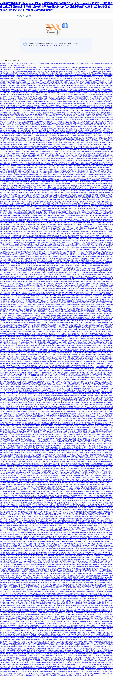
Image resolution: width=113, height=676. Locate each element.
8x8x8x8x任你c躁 (95, 246)
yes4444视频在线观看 (24, 101)
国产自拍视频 (85, 563)
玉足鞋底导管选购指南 (44, 627)
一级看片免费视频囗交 (86, 162)
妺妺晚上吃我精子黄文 (83, 328)
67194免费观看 (78, 173)
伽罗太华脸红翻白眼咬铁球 (77, 123)
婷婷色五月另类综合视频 (87, 235)
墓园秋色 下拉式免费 (79, 272)
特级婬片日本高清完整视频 (74, 336)
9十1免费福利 (27, 588)
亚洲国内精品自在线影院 (19, 582)
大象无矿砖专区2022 (54, 146)
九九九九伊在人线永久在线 (11, 198)
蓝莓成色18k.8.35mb (61, 646)
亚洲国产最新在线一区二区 (38, 602)
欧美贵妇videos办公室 (54, 247)
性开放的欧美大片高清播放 (57, 536)
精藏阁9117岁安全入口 (74, 436)
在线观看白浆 (28, 285)
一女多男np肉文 (51, 299)
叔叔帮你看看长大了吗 (42, 301)
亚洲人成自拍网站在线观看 (53, 260)
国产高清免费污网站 (10, 155)
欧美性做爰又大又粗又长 (100, 607)
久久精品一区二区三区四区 (31, 315)
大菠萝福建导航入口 (41, 566)
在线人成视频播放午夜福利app (62, 295)
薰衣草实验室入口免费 (69, 479)
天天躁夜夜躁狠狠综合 (90, 308)
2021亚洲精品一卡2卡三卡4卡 (48, 329)
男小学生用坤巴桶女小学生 (32, 636)
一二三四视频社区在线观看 (27, 190)
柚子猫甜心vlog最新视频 (24, 664)
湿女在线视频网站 (48, 306)
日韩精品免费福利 (17, 379)
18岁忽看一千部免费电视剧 (56, 425)
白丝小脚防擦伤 (74, 475)
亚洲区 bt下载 (70, 100)
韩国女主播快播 (71, 212)
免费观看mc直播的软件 (91, 564)
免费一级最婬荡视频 (105, 531)
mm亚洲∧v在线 (99, 107)
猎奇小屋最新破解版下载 (38, 450)
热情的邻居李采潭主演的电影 (88, 68)
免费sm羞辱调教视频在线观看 (94, 456)
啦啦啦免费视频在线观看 (48, 568)
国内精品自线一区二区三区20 (18, 595)
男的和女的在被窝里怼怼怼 (27, 198)
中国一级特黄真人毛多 (25, 274)
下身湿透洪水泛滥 (31, 149)
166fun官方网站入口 (18, 415)
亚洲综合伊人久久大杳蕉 (58, 584)
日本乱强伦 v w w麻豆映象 (36, 570)
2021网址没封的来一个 (6, 313)
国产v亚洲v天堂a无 (74, 149)
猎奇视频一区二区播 (42, 548)
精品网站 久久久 (16, 671)
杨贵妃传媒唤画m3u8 (92, 222)
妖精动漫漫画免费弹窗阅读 (28, 470)
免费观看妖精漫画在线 (28, 498)
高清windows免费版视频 (67, 281)
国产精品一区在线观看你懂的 (102, 292)
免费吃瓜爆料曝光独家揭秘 (81, 523)
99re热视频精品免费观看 (43, 543)
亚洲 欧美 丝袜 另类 (61, 506)
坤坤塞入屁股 (7, 171)
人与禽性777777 (35, 529)
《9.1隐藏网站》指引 (102, 604)
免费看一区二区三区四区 (99, 299)
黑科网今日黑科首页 (5, 431)
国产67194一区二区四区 (102, 328)
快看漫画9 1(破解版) (51, 450)
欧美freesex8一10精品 (31, 484)
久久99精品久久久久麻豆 (22, 367)
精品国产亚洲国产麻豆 (50, 158)
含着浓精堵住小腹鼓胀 (21, 600)
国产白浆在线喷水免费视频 (53, 477)
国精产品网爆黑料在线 (60, 463)
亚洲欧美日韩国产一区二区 (85, 541)
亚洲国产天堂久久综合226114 (25, 206)
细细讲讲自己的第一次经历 (98, 221)
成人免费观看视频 (92, 240)
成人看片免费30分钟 (100, 518)
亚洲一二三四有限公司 (25, 283)
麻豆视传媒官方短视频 (13, 536)
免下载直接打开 (93, 625)
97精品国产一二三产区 (41, 377)
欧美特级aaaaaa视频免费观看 (17, 486)
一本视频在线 (102, 568)
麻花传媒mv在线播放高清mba (65, 272)
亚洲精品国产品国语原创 (104, 146)
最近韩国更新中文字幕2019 (26, 392)
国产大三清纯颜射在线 (75, 242)
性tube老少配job (69, 215)
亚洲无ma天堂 (42, 477)
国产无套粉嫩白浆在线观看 (22, 632)
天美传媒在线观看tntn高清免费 (86, 199)
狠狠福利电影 (106, 657)
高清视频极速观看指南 (12, 472)
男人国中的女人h (98, 315)
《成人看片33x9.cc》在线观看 (90, 251)
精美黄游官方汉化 (85, 180)
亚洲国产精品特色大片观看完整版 (79, 374)
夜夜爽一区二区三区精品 (59, 78)
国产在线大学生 (74, 153)
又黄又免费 (67, 636)
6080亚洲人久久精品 (51, 167)
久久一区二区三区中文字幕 (82, 171)
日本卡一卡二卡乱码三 (37, 331)
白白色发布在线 (29, 589)
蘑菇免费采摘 (90, 515)
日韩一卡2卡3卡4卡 (41, 604)
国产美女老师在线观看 (21, 165)
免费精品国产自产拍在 (96, 482)
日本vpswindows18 (67, 477)
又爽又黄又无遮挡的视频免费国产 (57, 91)
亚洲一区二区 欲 (32, 516)
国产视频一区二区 (67, 94)
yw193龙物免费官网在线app (38, 272)
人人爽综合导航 (11, 162)
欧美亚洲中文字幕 (69, 320)
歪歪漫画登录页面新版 (46, 92)
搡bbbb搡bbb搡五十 (64, 84)
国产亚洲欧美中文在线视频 (36, 418)
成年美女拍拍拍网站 (90, 659)
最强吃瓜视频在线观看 (64, 176)
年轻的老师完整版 (33, 91)
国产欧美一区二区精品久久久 (64, 274)
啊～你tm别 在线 (41, 516)
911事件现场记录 (10, 498)
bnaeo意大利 (39, 226)
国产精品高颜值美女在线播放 (11, 233)
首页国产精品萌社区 (84, 287)
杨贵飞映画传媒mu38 (48, 650)
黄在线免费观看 (17, 208)
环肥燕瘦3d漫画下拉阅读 (35, 436)
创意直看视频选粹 (87, 511)
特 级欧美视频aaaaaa (71, 531)
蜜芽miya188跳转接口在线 (103, 185)
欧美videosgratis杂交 (55, 630)
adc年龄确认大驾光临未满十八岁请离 (81, 176)
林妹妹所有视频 (84, 433)
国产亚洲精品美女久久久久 (10, 666)
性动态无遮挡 (55, 155)
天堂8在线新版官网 (16, 224)
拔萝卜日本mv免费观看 (79, 534)
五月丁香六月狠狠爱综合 (84, 110)
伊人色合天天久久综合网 (105, 564)
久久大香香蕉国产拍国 (75, 620)
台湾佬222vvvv (23, 303)
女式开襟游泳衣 (66, 308)
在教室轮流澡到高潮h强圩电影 (27, 604)
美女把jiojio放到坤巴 (5, 466)
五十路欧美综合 (75, 235)
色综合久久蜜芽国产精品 (102, 306)
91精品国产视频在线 (84, 128)
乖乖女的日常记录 (101, 669)
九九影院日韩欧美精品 (70, 265)
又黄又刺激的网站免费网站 (32, 390)
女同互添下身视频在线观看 (21, 326)
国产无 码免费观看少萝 (74, 582)
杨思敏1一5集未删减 (33, 614)
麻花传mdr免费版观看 (89, 201)
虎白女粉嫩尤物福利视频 (66, 89)
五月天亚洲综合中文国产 (23, 335)
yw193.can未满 (40, 181)
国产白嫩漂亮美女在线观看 (62, 75)
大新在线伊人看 (38, 94)
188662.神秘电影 (11, 331)
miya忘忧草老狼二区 (46, 659)
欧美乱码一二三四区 (5, 395)
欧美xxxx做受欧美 (85, 329)
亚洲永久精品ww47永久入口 (61, 271)
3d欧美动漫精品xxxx (106, 641)
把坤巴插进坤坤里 (75, 461)
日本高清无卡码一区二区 (50, 376)
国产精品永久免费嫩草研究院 (60, 340)
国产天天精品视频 (35, 515)
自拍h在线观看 (99, 605)
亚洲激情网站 (41, 452)
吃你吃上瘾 (10, 185)
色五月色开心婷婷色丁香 (16, 311)
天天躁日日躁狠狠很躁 (94, 149)
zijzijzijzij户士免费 (65, 402)
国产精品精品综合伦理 (40, 194)
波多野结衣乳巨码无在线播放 (14, 363)
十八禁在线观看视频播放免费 (49, 278)
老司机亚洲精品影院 (69, 561)
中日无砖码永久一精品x (39, 258)
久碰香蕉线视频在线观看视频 (90, 568)
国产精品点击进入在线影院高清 (61, 529)
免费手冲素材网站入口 (102, 388)
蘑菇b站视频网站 (34, 445)
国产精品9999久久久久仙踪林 (43, 474)
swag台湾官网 (50, 516)
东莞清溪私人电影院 (51, 238)
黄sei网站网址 (29, 135)
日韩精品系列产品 (17, 112)
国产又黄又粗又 (28, 370)
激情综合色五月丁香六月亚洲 (78, 84)
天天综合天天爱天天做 (33, 659)
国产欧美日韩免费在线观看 (76, 604)
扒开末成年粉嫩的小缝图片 (7, 566)
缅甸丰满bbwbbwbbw (61, 144)
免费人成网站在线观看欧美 (84, 265)
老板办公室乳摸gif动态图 (99, 155)
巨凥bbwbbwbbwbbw (11, 424)
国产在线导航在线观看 (97, 397)
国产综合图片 (94, 287)
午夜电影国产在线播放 (40, 589)
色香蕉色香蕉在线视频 (64, 408)
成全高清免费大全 (105, 566)
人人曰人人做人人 (72, 506)
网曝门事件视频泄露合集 (34, 124)
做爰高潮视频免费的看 (10, 238)
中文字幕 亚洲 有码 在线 (82, 470)
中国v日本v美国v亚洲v (32, 153)
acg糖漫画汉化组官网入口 (46, 571)
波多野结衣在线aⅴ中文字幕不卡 (55, 194)
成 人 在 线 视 (99, 247)
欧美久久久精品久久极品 (43, 655)
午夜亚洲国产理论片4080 (7, 614)
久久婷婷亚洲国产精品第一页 (62, 231)
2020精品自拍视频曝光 (25, 230)
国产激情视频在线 (99, 554)
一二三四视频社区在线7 (28, 559)
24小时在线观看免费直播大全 (65, 372)
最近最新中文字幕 (37, 176)
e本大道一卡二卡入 (56, 401)
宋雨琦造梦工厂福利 (82, 614)
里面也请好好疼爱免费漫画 (68, 596)
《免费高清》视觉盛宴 (28, 336)
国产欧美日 (23, 650)
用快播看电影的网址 (94, 119)
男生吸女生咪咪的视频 (8, 110)
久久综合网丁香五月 (30, 192)
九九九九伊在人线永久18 (27, 454)
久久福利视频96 (28, 260)
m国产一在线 (103, 84)
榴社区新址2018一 (9, 349)
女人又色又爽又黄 (8, 124)
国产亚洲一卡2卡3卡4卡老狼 (44, 139)
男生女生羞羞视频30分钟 (89, 360)
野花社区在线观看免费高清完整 (20, 532)
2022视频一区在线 (78, 228)
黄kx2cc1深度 (81, 543)
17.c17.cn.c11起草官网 (73, 422)
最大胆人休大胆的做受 (78, 564)
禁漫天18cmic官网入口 (58, 474)
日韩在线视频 (70, 126)
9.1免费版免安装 (10, 383)
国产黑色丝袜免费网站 (37, 386)
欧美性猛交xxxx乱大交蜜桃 (39, 393)
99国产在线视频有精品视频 (86, 518)
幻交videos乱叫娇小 (62, 224)
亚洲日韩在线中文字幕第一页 (69, 595)
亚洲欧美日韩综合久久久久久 (32, 520)
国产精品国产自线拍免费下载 (100, 532)
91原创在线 (90, 497)
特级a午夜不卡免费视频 (24, 196)
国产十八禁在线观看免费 (32, 87)
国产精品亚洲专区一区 (35, 155)
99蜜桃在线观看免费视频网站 (55, 636)
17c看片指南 (87, 612)
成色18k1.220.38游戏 (25, 219)
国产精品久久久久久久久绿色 (44, 625)
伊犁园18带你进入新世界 (103, 434)
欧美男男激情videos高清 (38, 142)
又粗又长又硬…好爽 (29, 226)
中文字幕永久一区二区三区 (73, 447)
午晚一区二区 (71, 634)
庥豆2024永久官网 (30, 655)
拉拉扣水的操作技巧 (49, 500)
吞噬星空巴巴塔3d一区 (6, 258)
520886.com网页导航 (102, 570)
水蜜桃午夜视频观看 (8, 645)
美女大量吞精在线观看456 (79, 278)
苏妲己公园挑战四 (84, 459)
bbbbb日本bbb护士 (37, 506)
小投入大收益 (25, 648)
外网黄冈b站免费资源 (38, 132)
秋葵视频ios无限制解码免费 (51, 189)
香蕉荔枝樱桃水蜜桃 (45, 579)
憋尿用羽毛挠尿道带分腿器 (97, 108)
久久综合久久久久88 (106, 180)
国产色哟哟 (58, 285)
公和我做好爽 (64, 465)
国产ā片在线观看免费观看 (87, 650)
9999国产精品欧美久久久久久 (17, 468)
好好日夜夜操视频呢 (80, 100)
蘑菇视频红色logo (36, 586)
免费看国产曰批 (31, 431)
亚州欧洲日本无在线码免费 (49, 486)
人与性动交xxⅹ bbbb (48, 295)
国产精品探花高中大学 (32, 308)
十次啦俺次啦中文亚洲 (63, 158)
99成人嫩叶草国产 (66, 377)
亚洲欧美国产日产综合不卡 (98, 550)
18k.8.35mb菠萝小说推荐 (89, 463)
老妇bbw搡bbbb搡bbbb (68, 181)
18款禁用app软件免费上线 (52, 664)
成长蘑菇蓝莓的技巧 (8, 564)
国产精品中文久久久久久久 (69, 645)
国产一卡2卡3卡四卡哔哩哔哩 (87, 247)
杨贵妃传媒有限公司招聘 (87, 194)
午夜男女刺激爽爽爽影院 (93, 465)
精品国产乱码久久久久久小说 (70, 342)
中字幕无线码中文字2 (71, 548)
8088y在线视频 (12, 641)
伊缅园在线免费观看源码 (62, 180)
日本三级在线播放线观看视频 (37, 167)
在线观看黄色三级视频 (12, 230)
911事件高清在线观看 (26, 258)
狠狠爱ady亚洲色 (81, 212)
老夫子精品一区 (35, 385)
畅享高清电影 (54, 523)
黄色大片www (74, 158)
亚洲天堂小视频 (98, 301)
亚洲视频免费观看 (96, 548)
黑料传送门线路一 (13, 228)
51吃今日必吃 (23, 242)
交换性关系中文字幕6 (104, 582)
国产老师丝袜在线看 (71, 584)
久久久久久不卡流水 (56, 308)
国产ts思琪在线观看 (46, 586)
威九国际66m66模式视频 (23, 586)
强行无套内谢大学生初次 (68, 344)
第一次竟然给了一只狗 (37, 372)
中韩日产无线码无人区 (56, 655)
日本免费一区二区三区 (101, 267)
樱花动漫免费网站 (95, 238)
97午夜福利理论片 (5, 76)
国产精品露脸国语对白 (30, 668)
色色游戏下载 (93, 146)
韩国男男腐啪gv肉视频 (88, 107)
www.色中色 (93, 481)
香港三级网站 (59, 265)
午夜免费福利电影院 (94, 484)
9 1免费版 (39, 187)
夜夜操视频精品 (106, 516)
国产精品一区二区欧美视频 (68, 137)
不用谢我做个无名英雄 (86, 192)
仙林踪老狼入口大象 (95, 433)
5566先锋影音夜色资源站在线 (8, 137)
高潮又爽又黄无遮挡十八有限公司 (90, 395)
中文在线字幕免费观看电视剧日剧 (26, 146)
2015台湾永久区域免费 (31, 313)
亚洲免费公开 (66, 235)
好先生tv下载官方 (39, 449)
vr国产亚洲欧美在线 (98, 547)
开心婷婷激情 (22, 525)
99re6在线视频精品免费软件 (68, 648)
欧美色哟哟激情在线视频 (12, 133)
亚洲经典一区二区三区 (105, 612)
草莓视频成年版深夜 (103, 513)
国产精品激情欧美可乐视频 (81, 557)
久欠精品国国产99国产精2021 (78, 263)
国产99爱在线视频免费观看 (41, 497)
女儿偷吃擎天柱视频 (87, 598)
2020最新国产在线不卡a (72, 124)
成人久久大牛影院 (86, 75)
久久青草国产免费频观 (61, 436)
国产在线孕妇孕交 (41, 130)
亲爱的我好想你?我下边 (101, 194)
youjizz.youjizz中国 (107, 438)
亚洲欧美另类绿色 (94, 114)
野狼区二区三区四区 (79, 274)
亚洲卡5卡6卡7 (85, 108)
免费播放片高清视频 (12, 604)
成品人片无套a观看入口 (29, 411)
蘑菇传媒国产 (25, 231)
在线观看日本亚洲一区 (84, 205)
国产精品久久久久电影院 (24, 450)
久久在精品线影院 (12, 217)
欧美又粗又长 (30, 271)
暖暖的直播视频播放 (73, 518)
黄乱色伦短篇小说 (58, 445)
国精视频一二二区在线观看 (69, 110)
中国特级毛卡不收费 (96, 522)
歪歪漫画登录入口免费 (77, 231)
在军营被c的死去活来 (77, 466)
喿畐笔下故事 (68, 411)
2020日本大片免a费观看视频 (19, 84)
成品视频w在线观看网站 (69, 221)
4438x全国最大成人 (35, 126)
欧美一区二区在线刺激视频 (101, 344)
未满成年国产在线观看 (43, 262)
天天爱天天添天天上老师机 (101, 235)
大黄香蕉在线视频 (72, 571)
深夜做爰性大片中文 (102, 360)
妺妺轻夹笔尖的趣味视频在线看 (87, 158)
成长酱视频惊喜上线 (85, 532)
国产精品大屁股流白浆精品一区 (93, 133)
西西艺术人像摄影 (37, 292)
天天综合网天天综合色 (18, 477)
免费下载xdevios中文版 (97, 509)
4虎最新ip (10, 100)
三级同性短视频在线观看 (63, 135)
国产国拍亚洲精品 (87, 637)
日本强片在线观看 (54, 117)
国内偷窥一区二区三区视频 (101, 141)
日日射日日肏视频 (17, 256)
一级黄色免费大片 (37, 360)
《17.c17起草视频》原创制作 (69, 628)
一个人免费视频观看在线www (72, 425)
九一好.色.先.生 (20, 390)
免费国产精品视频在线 (23, 385)
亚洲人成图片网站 (99, 409)
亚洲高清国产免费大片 (88, 76)
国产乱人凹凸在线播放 (12, 408)
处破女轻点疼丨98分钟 (70, 520)
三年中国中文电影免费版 (46, 541)
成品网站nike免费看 (57, 417)
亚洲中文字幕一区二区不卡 (94, 372)
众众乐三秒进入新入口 (56, 379)
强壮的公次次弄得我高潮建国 (16, 618)
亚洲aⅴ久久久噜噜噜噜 (42, 174)
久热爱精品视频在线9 (18, 370)
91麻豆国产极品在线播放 (54, 171)
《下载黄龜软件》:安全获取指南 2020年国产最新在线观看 (54, 313)
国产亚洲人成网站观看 (75, 566)
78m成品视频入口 (67, 285)
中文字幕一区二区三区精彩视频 (83, 155)
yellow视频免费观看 (82, 531)
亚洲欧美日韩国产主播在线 (59, 390)
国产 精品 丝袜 (68, 381)
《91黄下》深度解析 (90, 408)
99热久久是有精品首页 (105, 222)
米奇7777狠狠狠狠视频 (37, 376)
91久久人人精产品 (18, 285)
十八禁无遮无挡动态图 (81, 71)
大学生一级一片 (38, 605)
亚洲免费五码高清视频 (105, 148)
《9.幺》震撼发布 (30, 539)
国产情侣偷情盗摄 (33, 178)
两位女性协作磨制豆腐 (28, 224)
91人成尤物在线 (103, 347)
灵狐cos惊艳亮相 (97, 404)
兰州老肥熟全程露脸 (12, 142)
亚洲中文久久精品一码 (68, 256)
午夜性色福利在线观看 (52, 611)
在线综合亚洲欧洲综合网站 (75, 646)
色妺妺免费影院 (38, 235)
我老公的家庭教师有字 (50, 121)
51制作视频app (76, 650)
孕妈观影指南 (48, 271)
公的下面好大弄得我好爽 (52, 269)
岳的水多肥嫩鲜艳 (68, 627)
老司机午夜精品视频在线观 (66, 196)
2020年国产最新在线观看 (53, 246)
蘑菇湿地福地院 (65, 612)
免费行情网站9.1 (57, 547)
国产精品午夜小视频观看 (38, 105)
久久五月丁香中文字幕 (30, 548)
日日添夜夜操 (93, 368)
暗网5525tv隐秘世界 (105, 258)
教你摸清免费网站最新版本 (84, 404)
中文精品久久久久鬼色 (76, 185)
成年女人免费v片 (64, 262)
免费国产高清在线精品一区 (28, 85)
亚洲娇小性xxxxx (6, 317)
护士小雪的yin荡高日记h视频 (80, 322)
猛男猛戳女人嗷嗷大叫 (98, 139)
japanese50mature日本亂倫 (7, 632)
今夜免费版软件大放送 (72, 128)
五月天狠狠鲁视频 (101, 249)
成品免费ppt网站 (22, 518)
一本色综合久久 (104, 190)
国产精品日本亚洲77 (61, 212)
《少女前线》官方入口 (59, 580)
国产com (95, 627)
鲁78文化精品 (46, 383)
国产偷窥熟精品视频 (59, 482)
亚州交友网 (44, 636)
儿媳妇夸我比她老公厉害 (35, 165)
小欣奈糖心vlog (70, 657)
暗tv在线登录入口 (61, 301)
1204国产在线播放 (74, 433)
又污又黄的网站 (88, 230)
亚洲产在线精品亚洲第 (17, 171)
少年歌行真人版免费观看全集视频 (66, 641)
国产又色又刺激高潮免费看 (10, 605)
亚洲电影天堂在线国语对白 (14, 358)
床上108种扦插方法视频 (49, 427)
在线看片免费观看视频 (47, 75)
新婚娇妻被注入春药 (104, 411)
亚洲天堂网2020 (48, 673)
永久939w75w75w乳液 (26, 541)
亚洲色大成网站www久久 (89, 620)
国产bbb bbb (59, 383)
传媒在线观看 (43, 434)
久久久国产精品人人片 (18, 466)
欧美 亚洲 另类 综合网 (44, 413)
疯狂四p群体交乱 (65, 493)
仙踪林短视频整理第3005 (14, 648)
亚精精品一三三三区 (56, 169)
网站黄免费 (45, 176)
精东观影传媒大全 (24, 623)
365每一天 (42, 116)
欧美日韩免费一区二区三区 (53, 493)
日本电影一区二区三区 (71, 552)
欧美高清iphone (36, 564)
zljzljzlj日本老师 (65, 80)
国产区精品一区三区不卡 (51, 279)
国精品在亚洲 (24, 593)
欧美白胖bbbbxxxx (12, 404)
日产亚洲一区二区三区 (66, 673)
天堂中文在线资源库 (14, 246)
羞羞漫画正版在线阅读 (33, 580)
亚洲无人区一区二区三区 (59, 253)
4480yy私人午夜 (12, 269)
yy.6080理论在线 (26, 105)
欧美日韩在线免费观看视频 (80, 288)
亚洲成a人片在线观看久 (36, 532)
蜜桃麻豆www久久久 (73, 208)
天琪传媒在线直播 (87, 214)
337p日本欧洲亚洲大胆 (34, 242)
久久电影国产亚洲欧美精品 (47, 69)
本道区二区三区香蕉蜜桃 (27, 148)
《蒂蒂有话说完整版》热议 (9, 267)
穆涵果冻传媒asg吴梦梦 (40, 554)
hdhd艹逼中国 (88, 231)
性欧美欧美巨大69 (95, 180)
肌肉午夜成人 (60, 491)
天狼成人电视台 (63, 511)
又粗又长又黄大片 (88, 301)
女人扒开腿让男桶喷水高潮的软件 (89, 406)
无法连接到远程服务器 (57, 561)
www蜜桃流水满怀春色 (61, 495)
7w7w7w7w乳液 (62, 420)
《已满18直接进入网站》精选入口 (73, 96)
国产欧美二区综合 (83, 571)
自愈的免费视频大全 (105, 406)
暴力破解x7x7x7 (85, 420)
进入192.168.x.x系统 (67, 481)
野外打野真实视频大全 (42, 425)
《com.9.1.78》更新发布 (54, 434)
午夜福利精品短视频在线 (20, 621)
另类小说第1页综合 (42, 247)
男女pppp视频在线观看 (74, 495)
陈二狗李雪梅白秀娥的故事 (76, 438)
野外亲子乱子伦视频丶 (35, 322)
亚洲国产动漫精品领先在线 (33, 119)
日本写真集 (16, 258)
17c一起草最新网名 (59, 552)
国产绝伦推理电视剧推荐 (66, 230)
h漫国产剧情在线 (107, 584)
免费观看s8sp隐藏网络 (28, 299)
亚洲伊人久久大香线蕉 (57, 502)
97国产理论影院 (75, 68)
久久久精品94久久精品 (75, 107)
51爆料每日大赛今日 (92, 269)
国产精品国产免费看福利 (73, 267)
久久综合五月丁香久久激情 (104, 468)
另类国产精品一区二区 (47, 242)
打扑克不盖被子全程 (95, 475)
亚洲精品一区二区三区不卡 (56, 607)
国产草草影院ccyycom (60, 126)
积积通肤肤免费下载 (41, 498)
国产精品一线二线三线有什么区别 (83, 627)
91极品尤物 (34, 196)
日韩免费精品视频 (71, 328)
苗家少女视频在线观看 (59, 119)
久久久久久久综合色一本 (39, 495)
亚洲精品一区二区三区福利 (75, 290)
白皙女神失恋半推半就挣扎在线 (84, 344)
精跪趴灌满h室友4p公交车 (96, 117)
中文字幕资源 (69, 611)
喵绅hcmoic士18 (101, 450)
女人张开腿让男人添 (23, 515)
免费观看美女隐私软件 (89, 591)
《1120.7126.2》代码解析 (61, 363)
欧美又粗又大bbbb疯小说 (9, 178)
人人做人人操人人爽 (52, 233)
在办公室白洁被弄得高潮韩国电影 (26, 107)
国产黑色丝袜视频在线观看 (28, 338)
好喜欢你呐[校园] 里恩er (53, 648)
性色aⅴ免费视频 (107, 96)
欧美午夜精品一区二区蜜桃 (26, 377)
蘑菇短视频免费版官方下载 (61, 575)
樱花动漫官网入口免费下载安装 (74, 443)
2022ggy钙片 (50, 76)
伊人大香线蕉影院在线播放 (64, 322)
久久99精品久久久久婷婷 (104, 331)
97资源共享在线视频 (93, 399)
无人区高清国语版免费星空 (53, 534)
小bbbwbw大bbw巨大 (101, 224)
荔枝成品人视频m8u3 (101, 73)
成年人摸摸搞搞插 (9, 625)
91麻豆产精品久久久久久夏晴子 (52, 94)
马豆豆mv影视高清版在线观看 (102, 230)
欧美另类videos (40, 458)
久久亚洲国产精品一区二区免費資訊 (80, 262)
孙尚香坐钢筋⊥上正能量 (80, 73)
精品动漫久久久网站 (38, 402)
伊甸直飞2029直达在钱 (41, 137)
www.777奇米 (38, 507)
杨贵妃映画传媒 (67, 367)
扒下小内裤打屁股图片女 (88, 267)
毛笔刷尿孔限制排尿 (77, 308)
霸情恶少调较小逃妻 (78, 659)
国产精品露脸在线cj (47, 119)
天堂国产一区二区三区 (96, 203)
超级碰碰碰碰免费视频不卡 (37, 100)
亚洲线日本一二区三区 (59, 507)
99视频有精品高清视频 (34, 297)
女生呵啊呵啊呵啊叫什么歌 (21, 584)
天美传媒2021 (108, 135)
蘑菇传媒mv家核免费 (94, 178)
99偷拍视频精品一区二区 (66, 288)
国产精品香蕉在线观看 (50, 563)
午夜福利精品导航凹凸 (63, 68)
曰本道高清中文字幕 (59, 657)
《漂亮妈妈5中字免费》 (17, 329)
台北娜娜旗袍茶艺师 (97, 491)
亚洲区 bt (6, 342)
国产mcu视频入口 (77, 498)
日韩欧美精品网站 (22, 351)
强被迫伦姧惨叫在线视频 (61, 653)
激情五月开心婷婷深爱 (6, 121)
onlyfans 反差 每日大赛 (83, 630)
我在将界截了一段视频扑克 (70, 383)
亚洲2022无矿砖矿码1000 (10, 141)
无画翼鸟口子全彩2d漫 (99, 653)
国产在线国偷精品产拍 (13, 187)
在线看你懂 (80, 190)
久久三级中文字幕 (13, 347)
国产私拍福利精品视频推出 (101, 319)
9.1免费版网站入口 (89, 573)
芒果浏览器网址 (15, 433)
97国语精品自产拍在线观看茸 (49, 73)
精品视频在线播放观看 (75, 69)
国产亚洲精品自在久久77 (39, 246)
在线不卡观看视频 (107, 634)
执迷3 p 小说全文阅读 (68, 114)
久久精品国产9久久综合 (84, 621)
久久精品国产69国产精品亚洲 (10, 249)
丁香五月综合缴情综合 (51, 623)
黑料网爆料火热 (71, 78)
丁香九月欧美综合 (92, 513)
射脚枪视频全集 (78, 356)
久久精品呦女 (82, 319)
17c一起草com (19, 625)
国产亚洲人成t (89, 196)
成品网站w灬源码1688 (76, 116)
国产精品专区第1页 (43, 607)
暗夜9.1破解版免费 (101, 260)
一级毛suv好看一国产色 (73, 331)
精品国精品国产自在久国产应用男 (100, 130)
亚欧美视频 (47, 320)
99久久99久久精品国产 (87, 409)
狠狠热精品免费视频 (71, 507)
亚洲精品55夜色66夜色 (72, 162)
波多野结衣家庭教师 (67, 534)
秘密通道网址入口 (84, 475)
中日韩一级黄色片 (100, 593)
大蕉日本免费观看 (76, 409)
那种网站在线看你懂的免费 (64, 441)
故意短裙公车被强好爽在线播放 (91, 566)
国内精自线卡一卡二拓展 (33, 545)
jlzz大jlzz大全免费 (50, 354)
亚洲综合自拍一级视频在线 (37, 623)
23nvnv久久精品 (107, 557)
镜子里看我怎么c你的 (9, 589)
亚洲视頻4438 (92, 632)
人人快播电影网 (19, 564)
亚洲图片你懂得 (20, 566)
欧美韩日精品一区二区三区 (60, 178)
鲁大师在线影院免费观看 (84, 397)
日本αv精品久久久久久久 (10, 376)
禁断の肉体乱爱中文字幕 (92, 352)
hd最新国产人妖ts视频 (87, 335)
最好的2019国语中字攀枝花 (56, 174)
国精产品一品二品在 (88, 303)
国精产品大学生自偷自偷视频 (63, 564)
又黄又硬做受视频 (51, 272)
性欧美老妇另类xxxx (73, 237)
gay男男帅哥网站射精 (10, 450)
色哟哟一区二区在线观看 (18, 539)
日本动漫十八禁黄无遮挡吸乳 (19, 579)
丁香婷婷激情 (75, 368)
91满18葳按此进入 (87, 226)
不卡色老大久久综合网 (57, 413)
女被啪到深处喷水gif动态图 (104, 308)
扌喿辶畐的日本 (92, 101)
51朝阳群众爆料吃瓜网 (23, 511)
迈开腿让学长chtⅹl (32, 352)
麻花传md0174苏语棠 (28, 379)
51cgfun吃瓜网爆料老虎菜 (50, 438)
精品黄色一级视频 (9, 381)
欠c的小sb (89, 652)
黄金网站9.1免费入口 (65, 368)
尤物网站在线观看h (81, 98)
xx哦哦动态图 (40, 108)
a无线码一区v (47, 584)
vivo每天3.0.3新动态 (41, 351)
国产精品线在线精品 (36, 199)
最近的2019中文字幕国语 (98, 304)
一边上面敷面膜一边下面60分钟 (31, 78)
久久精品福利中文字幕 (106, 119)
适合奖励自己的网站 (55, 315)
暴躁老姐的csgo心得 (28, 256)
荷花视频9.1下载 (4, 470)
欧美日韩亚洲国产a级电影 (100, 162)
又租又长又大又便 (101, 632)
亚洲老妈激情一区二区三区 (64, 666)
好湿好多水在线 (96, 85)
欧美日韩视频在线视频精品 (45, 482)
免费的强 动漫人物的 (22, 641)
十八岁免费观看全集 (29, 319)
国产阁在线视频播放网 (47, 463)
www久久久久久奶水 (35, 488)
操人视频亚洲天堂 (80, 196)
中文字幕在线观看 (33, 173)
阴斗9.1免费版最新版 (103, 614)
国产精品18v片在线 (5, 224)
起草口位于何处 (11, 661)
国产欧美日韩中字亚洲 (92, 365)
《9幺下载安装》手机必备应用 (18, 342)
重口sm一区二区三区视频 (95, 657)
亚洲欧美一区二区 (77, 381)
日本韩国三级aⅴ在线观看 (91, 233)
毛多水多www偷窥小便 (47, 311)
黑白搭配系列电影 (49, 219)
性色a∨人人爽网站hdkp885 (39, 527)
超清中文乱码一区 (93, 538)
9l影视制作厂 (43, 185)
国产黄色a (99, 311)
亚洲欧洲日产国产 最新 (39, 157)
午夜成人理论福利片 (59, 443)
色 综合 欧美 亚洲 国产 (34, 641)
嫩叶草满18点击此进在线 (25, 103)
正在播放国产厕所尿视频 (50, 365)
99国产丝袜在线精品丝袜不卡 (40, 481)
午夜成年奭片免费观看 (35, 593)
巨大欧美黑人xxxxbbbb (78, 365)
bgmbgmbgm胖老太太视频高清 (8, 107)
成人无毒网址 (27, 529)
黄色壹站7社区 (50, 495)
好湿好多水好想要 (67, 260)
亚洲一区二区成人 (47, 165)
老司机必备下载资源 (7, 326)
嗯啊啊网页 (43, 648)
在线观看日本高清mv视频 (51, 609)
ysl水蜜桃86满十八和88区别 (38, 217)
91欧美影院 (5, 486)
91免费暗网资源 (20, 87)
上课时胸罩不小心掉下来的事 (101, 214)
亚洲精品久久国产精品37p (89, 69)
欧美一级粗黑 (24, 91)
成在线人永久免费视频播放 (7, 500)
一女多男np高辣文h (67, 82)
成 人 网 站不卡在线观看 (64, 388)
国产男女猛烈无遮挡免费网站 (34, 162)
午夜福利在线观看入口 (39, 513)
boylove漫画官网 (39, 559)
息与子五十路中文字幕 (39, 288)
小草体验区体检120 (102, 82)
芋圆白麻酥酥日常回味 (59, 283)
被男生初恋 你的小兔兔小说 (90, 381)
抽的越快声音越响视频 (18, 328)
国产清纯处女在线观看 (78, 260)
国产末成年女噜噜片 (25, 176)
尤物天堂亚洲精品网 (74, 329)
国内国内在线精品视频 (33, 240)
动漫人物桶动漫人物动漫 (85, 507)
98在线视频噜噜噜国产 (84, 130)
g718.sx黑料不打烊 (77, 570)
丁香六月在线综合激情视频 (64, 142)
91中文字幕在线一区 (53, 351)
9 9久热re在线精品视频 (68, 470)
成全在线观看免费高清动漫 (72, 361)
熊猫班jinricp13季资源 (34, 518)
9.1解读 (109, 73)
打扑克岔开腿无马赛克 (50, 598)
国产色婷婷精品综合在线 (15, 181)
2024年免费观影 (105, 246)
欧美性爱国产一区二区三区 (30, 395)
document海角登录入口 (82, 253)
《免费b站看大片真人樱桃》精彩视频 (10, 425)
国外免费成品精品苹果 (93, 84)
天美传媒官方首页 (13, 101)
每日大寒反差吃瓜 (31, 71)
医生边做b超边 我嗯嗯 (77, 636)
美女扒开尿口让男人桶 (46, 344)
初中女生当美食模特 (25, 246)
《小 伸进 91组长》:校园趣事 (102, 112)
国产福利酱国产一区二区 (28, 399)
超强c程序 (93, 328)
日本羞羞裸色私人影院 (37, 158)
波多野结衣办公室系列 (19, 504)
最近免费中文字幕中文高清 (79, 399)
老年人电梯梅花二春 (53, 589)
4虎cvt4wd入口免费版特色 (63, 116)
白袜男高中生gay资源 (9, 523)
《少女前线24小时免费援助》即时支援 (79, 509)
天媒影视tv (9, 415)
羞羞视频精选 (56, 281)
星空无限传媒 (9, 361)
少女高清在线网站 (102, 349)
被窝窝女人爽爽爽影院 (69, 632)
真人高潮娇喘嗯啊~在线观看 (80, 285)
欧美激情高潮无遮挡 (47, 454)
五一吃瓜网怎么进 (102, 242)
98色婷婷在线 (19, 315)
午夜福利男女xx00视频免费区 (52, 465)
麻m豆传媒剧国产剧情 (70, 588)
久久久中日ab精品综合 (106, 238)
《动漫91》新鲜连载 (99, 196)
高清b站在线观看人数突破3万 (57, 548)
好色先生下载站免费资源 (95, 126)
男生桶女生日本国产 (45, 87)
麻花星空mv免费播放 (73, 675)
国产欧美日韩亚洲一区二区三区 (64, 568)
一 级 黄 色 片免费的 (43, 484)
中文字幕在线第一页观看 (29, 89)
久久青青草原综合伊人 (34, 600)
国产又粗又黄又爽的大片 (23, 272)
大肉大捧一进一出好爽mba (16, 192)
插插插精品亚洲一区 (71, 310)
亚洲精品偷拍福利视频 (32, 571)
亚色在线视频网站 (38, 500)
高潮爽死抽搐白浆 (70, 500)
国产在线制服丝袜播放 (65, 233)
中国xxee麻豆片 (26, 441)
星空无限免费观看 (61, 468)
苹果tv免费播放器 (27, 356)
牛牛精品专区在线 (48, 206)
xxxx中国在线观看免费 (84, 522)
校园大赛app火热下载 (94, 187)
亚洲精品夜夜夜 (52, 566)
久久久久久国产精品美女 (79, 449)
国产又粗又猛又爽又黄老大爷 (35, 652)
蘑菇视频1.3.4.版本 (104, 507)
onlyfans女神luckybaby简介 (27, 474)
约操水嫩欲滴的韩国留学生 (24, 557)
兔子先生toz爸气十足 (24, 472)
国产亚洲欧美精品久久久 (26, 249)
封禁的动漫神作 (43, 91)
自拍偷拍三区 (89, 315)
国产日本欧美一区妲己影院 (42, 379)
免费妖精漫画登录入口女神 (72, 643)
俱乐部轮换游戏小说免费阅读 (63, 650)
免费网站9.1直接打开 (10, 422)
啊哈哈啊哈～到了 (42, 251)
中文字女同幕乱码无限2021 (23, 68)
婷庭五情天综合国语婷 (13, 593)
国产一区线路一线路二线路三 (8, 586)
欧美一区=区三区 (39, 189)
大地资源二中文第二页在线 (94, 595)
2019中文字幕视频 (45, 151)
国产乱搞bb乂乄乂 (51, 141)
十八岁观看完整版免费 (43, 531)
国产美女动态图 (97, 588)
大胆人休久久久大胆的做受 (66, 555)
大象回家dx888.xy (70, 482)
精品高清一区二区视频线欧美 (32, 311)
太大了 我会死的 (62, 422)
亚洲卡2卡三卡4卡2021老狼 (91, 190)
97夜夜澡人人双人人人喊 (38, 205)
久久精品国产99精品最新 (104, 158)
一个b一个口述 (44, 222)
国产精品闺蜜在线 (74, 180)
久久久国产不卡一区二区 (29, 253)
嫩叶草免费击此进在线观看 (52, 210)
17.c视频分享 (60, 554)
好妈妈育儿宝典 (7, 144)
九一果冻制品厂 (78, 82)
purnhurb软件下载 (97, 294)
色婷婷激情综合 (4, 575)
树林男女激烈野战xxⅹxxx (20, 434)
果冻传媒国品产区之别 (52, 198)
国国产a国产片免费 (34, 367)
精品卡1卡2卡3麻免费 (22, 570)
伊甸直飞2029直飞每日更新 (43, 276)
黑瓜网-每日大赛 (52, 148)
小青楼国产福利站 (5, 559)
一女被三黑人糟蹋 (41, 192)
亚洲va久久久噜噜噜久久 (24, 495)
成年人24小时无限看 (21, 436)
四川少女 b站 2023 (94, 531)
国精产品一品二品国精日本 (50, 230)
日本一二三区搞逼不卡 (78, 279)
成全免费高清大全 (51, 217)
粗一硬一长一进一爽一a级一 (90, 189)
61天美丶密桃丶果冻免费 (74, 504)
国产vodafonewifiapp (19, 655)
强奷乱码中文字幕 (91, 260)
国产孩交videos (90, 493)
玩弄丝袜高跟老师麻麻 (66, 386)
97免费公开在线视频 (104, 116)
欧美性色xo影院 (32, 214)
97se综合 (98, 169)
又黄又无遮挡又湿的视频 (20, 475)
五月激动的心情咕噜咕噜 (10, 602)
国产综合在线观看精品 (32, 164)
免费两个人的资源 (82, 92)
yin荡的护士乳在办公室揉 (52, 402)
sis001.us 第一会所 (30, 566)
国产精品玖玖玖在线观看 (68, 349)
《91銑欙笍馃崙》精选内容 (58, 310)
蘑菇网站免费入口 (47, 335)
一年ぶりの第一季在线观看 (43, 160)
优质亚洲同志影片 (79, 181)
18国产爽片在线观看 (61, 440)
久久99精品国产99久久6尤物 (12, 393)
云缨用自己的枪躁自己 (104, 368)
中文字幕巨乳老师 (36, 180)
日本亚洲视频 (52, 85)
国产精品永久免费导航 (23, 602)
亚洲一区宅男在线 (78, 655)
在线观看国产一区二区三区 (15, 447)
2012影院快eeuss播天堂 (84, 548)
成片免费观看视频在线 (10, 563)
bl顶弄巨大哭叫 (13, 609)
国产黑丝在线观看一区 (75, 294)
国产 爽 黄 (92, 502)
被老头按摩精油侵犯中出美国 (62, 219)
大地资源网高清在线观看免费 (52, 616)
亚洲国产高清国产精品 (84, 246)
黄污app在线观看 (57, 586)
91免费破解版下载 (29, 171)
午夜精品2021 (8, 328)
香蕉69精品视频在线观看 (55, 393)
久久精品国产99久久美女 (12, 176)
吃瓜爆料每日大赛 (53, 112)
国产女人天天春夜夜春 (39, 557)
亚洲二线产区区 (52, 185)
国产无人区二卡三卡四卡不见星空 (45, 504)
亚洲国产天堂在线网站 (26, 374)
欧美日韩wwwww (99, 228)
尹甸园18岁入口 (8, 434)
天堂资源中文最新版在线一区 (34, 295)
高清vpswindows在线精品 (87, 605)
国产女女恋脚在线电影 (103, 68)
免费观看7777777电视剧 (24, 267)
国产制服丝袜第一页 (72, 319)
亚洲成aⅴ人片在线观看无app (17, 493)
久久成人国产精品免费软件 (47, 201)
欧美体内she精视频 (61, 354)
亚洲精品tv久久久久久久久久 (54, 513)
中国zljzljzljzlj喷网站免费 (32, 92)
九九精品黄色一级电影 (60, 385)
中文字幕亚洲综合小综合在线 (103, 424)
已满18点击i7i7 (97, 598)
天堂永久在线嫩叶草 (16, 368)
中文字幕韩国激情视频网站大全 (82, 142)
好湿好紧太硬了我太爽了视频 (72, 413)
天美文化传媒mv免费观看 (38, 637)
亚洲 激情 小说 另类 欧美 (23, 180)
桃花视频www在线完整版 (22, 465)
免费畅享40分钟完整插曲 (64, 121)
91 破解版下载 (18, 361)
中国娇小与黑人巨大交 (50, 68)
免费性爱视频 (12, 183)
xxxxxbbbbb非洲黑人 (26, 420)
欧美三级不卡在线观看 (70, 190)
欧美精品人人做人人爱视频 (9, 664)
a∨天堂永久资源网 (15, 454)
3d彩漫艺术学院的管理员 (68, 434)
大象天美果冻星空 (25, 205)
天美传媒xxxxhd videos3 (76, 661)
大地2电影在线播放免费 (65, 112)
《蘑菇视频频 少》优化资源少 (62, 311)
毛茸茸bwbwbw (16, 479)
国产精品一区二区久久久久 (19, 516)
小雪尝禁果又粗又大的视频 (57, 531)
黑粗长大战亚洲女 (83, 401)
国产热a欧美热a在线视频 (95, 401)
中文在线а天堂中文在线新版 (42, 169)
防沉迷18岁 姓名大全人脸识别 (98, 671)
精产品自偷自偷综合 (101, 466)
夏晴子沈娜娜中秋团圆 (106, 452)
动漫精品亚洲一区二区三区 (93, 474)
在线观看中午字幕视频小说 (46, 358)
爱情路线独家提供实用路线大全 (98, 470)
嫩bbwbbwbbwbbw (65, 461)
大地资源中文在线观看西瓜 (49, 641)
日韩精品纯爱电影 (5, 354)
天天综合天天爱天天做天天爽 (95, 92)
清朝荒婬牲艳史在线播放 (59, 319)
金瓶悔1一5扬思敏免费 (22, 155)
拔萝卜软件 (68, 194)
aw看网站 (18, 183)
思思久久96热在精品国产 (89, 468)
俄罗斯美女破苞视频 (97, 477)
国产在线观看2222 (37, 555)
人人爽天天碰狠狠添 (92, 212)
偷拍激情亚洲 (96, 265)
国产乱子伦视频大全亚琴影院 (28, 233)
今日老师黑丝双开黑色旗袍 (13, 82)
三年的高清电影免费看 (77, 452)
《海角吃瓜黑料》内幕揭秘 (55, 466)
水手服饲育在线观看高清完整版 (38, 326)
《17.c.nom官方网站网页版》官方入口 (27, 404)
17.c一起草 (18, 561)
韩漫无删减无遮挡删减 (21, 173)
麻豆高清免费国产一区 (102, 534)
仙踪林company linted (91, 219)
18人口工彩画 (52, 301)
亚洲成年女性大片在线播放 (104, 91)
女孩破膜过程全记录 (30, 333)
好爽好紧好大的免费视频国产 (12, 413)
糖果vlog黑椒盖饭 (85, 458)
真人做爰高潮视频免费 (32, 328)
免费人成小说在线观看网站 (70, 287)
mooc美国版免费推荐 (105, 105)
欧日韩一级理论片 (107, 126)
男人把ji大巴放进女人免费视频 (61, 263)
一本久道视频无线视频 (25, 481)
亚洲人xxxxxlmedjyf (30, 317)
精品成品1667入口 (58, 479)
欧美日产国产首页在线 (95, 623)
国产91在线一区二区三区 (64, 498)
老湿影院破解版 (56, 349)
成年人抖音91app (71, 454)
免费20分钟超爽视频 (8, 173)
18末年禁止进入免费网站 (49, 224)
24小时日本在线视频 (78, 367)
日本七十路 (65, 151)
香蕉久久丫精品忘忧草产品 (46, 231)
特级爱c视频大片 (84, 368)
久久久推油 (95, 507)
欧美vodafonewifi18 (99, 173)
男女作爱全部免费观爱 (65, 198)
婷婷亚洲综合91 (12, 308)
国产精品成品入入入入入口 (44, 149)
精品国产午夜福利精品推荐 (33, 639)
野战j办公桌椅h (91, 165)
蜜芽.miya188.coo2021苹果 (70, 87)
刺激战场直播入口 (77, 411)
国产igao (82, 413)
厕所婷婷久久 (104, 395)
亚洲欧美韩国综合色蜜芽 (47, 518)
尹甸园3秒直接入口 (51, 557)
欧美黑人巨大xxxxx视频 (17, 668)
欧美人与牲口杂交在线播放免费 (42, 183)
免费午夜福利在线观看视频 (25, 141)
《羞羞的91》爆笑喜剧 (29, 181)
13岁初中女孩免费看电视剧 (79, 295)
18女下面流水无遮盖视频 (10, 427)
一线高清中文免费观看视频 (89, 242)
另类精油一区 (95, 612)
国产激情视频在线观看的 (99, 151)
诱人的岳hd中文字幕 (25, 552)
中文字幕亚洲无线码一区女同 (25, 449)
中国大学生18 (46, 573)
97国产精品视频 (104, 628)
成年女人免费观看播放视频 (92, 351)
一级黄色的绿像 (15, 190)
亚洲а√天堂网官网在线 (71, 474)
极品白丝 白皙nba (43, 173)
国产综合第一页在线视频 (47, 385)
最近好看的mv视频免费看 (75, 358)
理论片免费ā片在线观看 (80, 386)
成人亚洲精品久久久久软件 (44, 253)
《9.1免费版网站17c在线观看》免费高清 (25, 244)
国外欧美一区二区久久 (63, 661)
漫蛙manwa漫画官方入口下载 (47, 153)
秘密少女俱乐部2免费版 (26, 616)
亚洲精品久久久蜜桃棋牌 (103, 506)
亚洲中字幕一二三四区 (23, 376)
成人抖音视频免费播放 (41, 148)
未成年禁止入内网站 (70, 554)
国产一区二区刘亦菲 (62, 329)
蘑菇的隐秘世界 (58, 621)
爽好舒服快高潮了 (28, 461)
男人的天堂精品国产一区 (7, 636)
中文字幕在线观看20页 (19, 149)
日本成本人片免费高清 (37, 101)
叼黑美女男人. (84, 149)
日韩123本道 (14, 518)
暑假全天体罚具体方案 (20, 69)
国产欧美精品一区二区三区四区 (99, 458)
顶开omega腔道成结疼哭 (52, 100)
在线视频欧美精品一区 (60, 304)
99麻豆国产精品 (42, 466)
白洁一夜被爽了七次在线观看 (49, 490)
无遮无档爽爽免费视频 (102, 408)
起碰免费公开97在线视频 (14, 324)
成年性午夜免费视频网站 (58, 160)
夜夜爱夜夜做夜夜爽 (101, 376)
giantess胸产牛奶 (101, 463)
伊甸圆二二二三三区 (22, 290)
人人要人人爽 (30, 169)
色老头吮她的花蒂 (56, 522)
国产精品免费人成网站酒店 (39, 420)
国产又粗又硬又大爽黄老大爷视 (95, 100)
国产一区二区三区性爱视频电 (30, 417)
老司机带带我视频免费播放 (43, 522)
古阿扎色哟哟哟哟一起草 (36, 465)
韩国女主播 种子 (47, 96)
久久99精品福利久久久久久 (18, 639)
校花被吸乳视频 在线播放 (78, 376)
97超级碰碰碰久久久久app (66, 356)
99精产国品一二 (87, 336)
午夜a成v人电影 (82, 87)
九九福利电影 (107, 491)
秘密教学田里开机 (42, 333)
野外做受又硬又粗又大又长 (73, 550)
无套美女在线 (97, 370)
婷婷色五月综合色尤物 (46, 445)
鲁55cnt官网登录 (54, 262)
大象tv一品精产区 (100, 529)
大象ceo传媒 (90, 319)
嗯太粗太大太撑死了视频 (35, 349)
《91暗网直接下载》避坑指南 (25, 497)
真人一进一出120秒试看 (12, 513)
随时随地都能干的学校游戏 (79, 600)
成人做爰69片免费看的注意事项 (77, 345)
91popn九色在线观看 (5, 260)
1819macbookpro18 (20, 153)
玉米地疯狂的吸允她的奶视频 (37, 144)
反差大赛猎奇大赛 (105, 611)
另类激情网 (79, 591)
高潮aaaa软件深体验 (82, 641)
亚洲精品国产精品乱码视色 (78, 669)
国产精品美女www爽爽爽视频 (43, 340)
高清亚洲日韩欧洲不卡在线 (69, 401)
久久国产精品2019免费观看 (15, 429)
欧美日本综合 (10, 465)
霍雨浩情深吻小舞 (68, 424)
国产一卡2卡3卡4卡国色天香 (96, 78)
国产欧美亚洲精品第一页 (48, 237)
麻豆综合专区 (28, 429)
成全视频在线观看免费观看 (77, 593)
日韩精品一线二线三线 (91, 543)
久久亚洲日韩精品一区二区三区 (13, 89)
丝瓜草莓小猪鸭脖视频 (58, 214)
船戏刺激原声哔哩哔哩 (86, 141)
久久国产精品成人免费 (8, 315)
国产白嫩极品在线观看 (55, 481)
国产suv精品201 (87, 96)
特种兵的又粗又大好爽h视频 (54, 527)
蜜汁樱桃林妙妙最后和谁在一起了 (55, 133)
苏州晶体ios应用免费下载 (98, 329)
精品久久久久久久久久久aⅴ (29, 671)
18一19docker (13, 497)
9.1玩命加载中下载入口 (10, 103)
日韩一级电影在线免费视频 (19, 580)
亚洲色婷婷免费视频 (15, 607)
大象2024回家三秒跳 (97, 75)
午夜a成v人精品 (70, 347)
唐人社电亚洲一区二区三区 (64, 563)
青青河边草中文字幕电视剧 (73, 580)
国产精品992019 (7, 545)
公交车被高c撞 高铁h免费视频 (99, 621)
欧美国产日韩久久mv (74, 458)
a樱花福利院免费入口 (38, 409)
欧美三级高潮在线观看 (81, 472)
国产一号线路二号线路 (52, 356)
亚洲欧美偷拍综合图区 (47, 564)
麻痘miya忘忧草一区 (90, 169)
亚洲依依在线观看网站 (15, 418)
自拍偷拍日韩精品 (47, 507)
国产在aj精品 (20, 424)
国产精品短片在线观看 (33, 201)
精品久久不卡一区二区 (102, 210)
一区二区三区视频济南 (6, 456)
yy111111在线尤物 (104, 648)
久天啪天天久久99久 (88, 290)
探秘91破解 (58, 80)
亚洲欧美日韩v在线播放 (97, 363)
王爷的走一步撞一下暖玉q (64, 570)
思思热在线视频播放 (42, 470)
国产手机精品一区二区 (87, 292)
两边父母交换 (100, 361)
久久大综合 (71, 363)
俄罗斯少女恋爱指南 (18, 577)
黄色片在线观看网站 (87, 244)
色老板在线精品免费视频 (45, 547)
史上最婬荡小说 (42, 352)
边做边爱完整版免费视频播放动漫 (43, 406)
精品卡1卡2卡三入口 (87, 217)
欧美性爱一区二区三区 (37, 68)
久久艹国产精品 (13, 283)
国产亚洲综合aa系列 (86, 436)
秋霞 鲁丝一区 (46, 456)
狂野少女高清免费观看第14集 (44, 190)
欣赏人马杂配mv (50, 374)
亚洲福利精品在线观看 (38, 664)
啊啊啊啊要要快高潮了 (89, 506)
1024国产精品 (76, 605)
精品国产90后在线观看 (102, 199)
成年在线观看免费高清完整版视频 (52, 235)
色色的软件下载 (68, 502)
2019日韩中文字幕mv (82, 78)
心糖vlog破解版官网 (27, 189)
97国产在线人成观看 (86, 151)
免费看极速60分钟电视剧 (51, 449)
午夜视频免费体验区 (33, 657)
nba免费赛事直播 (86, 326)
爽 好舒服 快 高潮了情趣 (98, 110)
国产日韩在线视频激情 (65, 449)
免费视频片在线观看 (5, 388)
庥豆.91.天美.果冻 (30, 618)
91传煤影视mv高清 (16, 237)
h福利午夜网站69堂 (100, 486)
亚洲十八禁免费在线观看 (28, 276)
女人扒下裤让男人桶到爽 (82, 114)
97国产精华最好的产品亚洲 (103, 310)
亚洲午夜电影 (39, 399)
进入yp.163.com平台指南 (20, 75)
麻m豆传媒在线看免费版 (80, 424)
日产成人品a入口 (39, 320)
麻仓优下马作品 (35, 472)
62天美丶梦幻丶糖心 (107, 149)
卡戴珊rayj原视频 (34, 648)
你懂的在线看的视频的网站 (64, 600)
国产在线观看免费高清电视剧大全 (74, 133)
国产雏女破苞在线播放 (10, 449)
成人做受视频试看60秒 (50, 267)
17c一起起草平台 (11, 279)
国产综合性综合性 (65, 189)
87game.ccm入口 (51, 338)
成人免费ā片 (29, 493)
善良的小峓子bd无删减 (15, 527)
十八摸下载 (78, 607)
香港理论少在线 (14, 340)
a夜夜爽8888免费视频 (23, 427)
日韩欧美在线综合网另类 (12, 552)
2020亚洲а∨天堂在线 (46, 545)
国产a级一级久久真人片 (9, 297)
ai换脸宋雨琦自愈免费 (76, 393)
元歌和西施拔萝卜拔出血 (40, 135)
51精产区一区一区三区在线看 (84, 588)
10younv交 (73, 404)
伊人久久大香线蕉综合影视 (25, 609)
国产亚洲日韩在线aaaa (40, 392)
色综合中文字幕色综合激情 (85, 370)
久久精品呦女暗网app (80, 240)
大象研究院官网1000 (53, 326)
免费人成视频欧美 (11, 157)
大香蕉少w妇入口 (86, 135)
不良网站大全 (96, 176)
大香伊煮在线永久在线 (52, 105)
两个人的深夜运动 (61, 124)
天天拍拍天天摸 (45, 520)
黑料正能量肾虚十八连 (62, 397)
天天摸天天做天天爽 (46, 283)
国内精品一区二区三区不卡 (44, 107)
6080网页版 (39, 224)
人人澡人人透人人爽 (85, 139)
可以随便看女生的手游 (64, 486)
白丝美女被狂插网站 (94, 256)
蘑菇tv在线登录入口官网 (94, 295)
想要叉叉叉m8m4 (39, 598)
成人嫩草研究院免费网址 (94, 516)
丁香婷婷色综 (18, 620)
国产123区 (105, 548)
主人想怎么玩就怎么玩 (14, 399)
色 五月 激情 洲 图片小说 (79, 515)
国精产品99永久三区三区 (24, 238)
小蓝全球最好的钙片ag (82, 434)
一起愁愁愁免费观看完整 (62, 333)
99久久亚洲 (62, 611)
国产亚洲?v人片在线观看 (57, 215)
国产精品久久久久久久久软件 (85, 554)
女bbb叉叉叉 (9, 174)
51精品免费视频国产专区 (56, 588)
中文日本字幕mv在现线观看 (14, 550)
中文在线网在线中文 (58, 411)
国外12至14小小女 (83, 187)
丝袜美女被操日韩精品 (53, 157)
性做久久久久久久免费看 (97, 630)
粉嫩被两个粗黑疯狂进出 (97, 552)
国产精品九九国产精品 (21, 110)
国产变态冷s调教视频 (71, 132)
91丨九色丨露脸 (60, 292)
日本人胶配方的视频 (89, 402)
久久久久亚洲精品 (75, 527)
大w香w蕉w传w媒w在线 (37, 121)
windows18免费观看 (62, 345)
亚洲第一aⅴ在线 (53, 222)
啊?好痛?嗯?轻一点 (75, 598)
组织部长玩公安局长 (33, 434)
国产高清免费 (51, 582)
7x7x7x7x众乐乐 (10, 367)
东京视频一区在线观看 (74, 420)
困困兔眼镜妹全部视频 (89, 255)
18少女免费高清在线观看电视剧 (60, 593)
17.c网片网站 (78, 417)
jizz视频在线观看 (49, 285)
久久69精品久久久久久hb (32, 577)
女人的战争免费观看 (92, 347)
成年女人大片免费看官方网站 (55, 370)
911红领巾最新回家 (48, 98)
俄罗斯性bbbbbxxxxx (7, 484)
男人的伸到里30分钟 (56, 87)
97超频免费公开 (26, 237)
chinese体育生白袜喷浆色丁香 (53, 645)
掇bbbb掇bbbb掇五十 (23, 490)
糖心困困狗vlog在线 (26, 360)
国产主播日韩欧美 (45, 310)
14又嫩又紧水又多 (62, 675)
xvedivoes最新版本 (31, 509)
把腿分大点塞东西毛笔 (46, 290)
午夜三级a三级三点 (34, 344)
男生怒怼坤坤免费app (44, 395)
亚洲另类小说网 (59, 614)
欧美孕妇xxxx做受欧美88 (87, 354)
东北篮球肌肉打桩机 (62, 299)
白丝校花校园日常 (101, 591)
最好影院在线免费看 (47, 303)
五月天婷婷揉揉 (33, 231)
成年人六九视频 (67, 655)
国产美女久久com (52, 498)
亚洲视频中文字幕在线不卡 (65, 238)
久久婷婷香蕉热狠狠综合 (72, 545)
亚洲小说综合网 (85, 445)
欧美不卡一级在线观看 (50, 372)
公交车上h (76, 579)
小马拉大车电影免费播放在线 (58, 336)
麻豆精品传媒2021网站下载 (9, 365)
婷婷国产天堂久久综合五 (45, 361)
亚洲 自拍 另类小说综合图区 (18, 201)
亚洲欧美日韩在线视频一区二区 (99, 445)
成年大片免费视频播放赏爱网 (45, 671)
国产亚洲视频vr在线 (9, 630)
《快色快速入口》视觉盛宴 (44, 244)
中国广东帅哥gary (77, 666)
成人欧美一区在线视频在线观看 (36, 534)
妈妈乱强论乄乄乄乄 (92, 278)
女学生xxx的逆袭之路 (18, 611)
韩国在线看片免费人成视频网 (60, 539)
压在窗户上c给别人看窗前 (19, 431)
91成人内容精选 (95, 425)
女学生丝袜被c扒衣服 (77, 233)
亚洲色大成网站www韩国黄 (46, 525)
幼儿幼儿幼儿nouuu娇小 (38, 133)
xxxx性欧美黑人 (92, 349)
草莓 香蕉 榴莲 (53, 176)
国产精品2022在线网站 (57, 320)
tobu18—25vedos (4, 454)
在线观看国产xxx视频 (59, 541)
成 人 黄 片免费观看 (27, 459)
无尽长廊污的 (76, 563)
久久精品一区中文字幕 (63, 167)
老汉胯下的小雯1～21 (78, 121)
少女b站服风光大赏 (45, 390)
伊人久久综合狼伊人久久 (54, 256)
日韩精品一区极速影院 (103, 459)
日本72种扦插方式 (68, 379)
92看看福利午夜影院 (28, 368)
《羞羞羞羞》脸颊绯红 (58, 132)
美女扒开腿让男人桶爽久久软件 (41, 114)
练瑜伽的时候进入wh (75, 251)
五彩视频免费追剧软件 (43, 84)
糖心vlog (52, 383)
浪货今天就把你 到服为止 (96, 563)
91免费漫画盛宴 (21, 281)
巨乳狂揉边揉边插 (83, 132)
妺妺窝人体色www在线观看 (64, 577)
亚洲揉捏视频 (65, 251)
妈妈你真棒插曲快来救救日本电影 (37, 110)
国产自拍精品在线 (54, 173)
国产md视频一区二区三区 (96, 431)
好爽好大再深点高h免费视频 (14, 105)
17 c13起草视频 (43, 328)
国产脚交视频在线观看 (65, 399)
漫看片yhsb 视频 (41, 233)
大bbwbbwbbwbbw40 (70, 614)
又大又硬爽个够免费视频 (79, 222)
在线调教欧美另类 (42, 338)
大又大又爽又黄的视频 (29, 625)
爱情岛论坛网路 (77, 76)
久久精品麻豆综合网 (18, 222)
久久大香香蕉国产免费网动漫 (57, 550)
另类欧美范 (87, 304)
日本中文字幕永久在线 (39, 356)
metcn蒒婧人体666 (9, 443)
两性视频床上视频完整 (96, 374)
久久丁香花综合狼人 (20, 352)
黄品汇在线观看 (20, 221)
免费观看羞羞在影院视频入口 (82, 89)
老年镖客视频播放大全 (88, 224)
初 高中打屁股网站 (16, 559)
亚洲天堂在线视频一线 (104, 345)
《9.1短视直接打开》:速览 (80, 673)
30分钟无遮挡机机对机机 (75, 164)
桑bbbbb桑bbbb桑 (97, 358)
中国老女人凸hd (74, 247)
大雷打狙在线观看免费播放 (52, 509)
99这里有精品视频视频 (61, 208)
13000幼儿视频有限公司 (103, 668)
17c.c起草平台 (51, 135)
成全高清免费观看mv (75, 244)
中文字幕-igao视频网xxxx (30, 538)
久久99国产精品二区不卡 (45, 479)
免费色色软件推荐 (58, 96)
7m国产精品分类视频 (41, 171)
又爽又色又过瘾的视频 (22, 306)
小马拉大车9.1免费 (57, 472)
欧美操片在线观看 (38, 673)
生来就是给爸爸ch (7, 256)
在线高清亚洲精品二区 (103, 443)
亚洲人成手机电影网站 (104, 278)
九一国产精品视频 (38, 616)
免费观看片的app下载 (107, 256)
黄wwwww (35, 541)
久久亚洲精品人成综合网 (49, 199)
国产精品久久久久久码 (15, 299)
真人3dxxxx (77, 611)
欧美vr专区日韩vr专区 (37, 279)
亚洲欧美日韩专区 (72, 390)
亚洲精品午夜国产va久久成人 (44, 431)
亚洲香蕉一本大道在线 (12, 392)
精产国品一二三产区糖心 (64, 85)
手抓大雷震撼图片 (36, 237)
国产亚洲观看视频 (75, 135)
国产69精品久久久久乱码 (39, 82)
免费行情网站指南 (9, 352)
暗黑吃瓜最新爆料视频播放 (31, 447)
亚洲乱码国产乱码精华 (18, 160)
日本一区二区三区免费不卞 (90, 666)
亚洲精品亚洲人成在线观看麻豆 (32, 456)
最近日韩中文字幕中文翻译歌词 (49, 240)
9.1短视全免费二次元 (93, 648)
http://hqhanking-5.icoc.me (49, 45)
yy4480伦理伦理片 (41, 646)
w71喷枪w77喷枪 (100, 237)
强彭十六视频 (91, 73)
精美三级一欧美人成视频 (25, 673)
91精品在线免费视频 (85, 124)
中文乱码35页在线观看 (31, 547)
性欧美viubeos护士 (60, 128)
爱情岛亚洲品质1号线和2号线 (75, 304)
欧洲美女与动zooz (38, 461)
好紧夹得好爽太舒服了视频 (50, 555)
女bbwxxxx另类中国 (12, 274)
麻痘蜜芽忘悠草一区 (90, 668)
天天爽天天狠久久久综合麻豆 (76, 668)
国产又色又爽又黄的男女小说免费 (69, 117)
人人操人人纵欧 (64, 247)
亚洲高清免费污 (32, 381)
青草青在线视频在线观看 (34, 303)
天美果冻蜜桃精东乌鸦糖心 (24, 114)
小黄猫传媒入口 (98, 454)
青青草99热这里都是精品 (12, 406)
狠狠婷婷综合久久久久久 (67, 616)
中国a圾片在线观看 (19, 92)
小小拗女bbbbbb (69, 174)
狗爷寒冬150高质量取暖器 (64, 365)
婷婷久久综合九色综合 (62, 69)
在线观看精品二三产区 (49, 491)
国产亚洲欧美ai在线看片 (70, 199)
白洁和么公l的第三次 (69, 417)
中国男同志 (83, 513)
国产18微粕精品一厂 (88, 356)
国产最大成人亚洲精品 (44, 417)
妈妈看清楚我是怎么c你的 (100, 579)
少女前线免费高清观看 (63, 598)
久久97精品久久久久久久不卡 (13, 401)
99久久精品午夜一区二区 (35, 365)
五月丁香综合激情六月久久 (14, 461)
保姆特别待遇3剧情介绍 (47, 180)
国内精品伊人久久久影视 (26, 643)
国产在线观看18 (82, 595)
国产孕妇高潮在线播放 (96, 609)
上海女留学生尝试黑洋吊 (10, 385)
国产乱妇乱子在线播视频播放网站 (84, 157)
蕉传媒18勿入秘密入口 (50, 324)
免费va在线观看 (52, 441)
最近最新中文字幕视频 (100, 383)
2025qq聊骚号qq (99, 174)
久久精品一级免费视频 (75, 217)
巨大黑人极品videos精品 (11, 525)
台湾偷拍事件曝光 (97, 96)
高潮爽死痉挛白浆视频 (75, 415)
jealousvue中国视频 (68, 671)
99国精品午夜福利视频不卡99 (14, 189)
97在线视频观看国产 (82, 431)
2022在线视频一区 (5, 518)
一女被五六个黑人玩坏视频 (88, 447)
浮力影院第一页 (6, 169)
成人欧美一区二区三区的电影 (33, 486)
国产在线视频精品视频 (34, 463)
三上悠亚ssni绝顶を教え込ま (65, 148)
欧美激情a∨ (20, 255)
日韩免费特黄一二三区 (53, 130)
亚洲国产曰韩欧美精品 (94, 641)
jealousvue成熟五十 (51, 388)
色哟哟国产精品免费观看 (35, 80)
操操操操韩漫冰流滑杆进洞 (21, 445)
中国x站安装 (84, 119)
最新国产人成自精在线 (31, 466)
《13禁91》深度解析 (50, 409)
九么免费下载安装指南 (93, 258)
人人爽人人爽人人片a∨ (101, 356)
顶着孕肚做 (12, 221)
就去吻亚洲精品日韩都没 (72, 139)
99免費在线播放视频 (102, 165)
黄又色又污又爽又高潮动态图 (63, 618)
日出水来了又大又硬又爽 (90, 646)
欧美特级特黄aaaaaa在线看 (78, 493)
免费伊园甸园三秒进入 (56, 497)
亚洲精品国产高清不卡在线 (95, 600)
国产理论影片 (82, 392)
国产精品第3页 (4, 310)
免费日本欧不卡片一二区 (78, 219)
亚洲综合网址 (28, 564)
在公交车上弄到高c (22, 596)
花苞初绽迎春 (24, 80)
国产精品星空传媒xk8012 (44, 214)
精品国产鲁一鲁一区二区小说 (29, 413)
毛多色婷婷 (66, 527)
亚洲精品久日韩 (61, 108)
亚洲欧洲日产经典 (95, 171)
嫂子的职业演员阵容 (17, 260)
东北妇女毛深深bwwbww (36, 575)
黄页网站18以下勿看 (17, 662)
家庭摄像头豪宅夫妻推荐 (102, 201)
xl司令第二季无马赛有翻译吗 (88, 361)
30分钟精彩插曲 (41, 89)
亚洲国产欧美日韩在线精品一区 (41, 215)
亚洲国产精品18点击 (60, 504)
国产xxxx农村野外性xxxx (62, 153)
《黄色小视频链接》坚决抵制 (16, 386)
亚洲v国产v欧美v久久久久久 (12, 360)
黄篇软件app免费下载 (37, 653)
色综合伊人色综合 (29, 345)
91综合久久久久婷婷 (42, 85)
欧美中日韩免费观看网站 (36, 324)
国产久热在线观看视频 (95, 342)
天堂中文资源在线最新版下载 (75, 91)
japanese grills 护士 (23, 73)
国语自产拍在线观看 (26, 393)
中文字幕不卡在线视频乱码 (14, 411)
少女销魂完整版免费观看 (54, 251)
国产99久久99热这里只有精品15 (74, 662)
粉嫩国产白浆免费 (92, 345)
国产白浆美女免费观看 (89, 210)
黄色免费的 (106, 456)
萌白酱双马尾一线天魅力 (70, 497)
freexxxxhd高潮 (93, 285)
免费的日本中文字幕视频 (12, 263)
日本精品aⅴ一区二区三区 (81, 623)
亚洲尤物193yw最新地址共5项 (47, 265)
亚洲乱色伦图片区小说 (56, 367)
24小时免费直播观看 (71, 165)
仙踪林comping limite (48, 360)
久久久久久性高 (13, 575)
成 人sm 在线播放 (38, 609)
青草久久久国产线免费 (93, 611)
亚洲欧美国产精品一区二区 (78, 80)
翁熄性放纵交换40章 (86, 643)
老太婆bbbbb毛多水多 (61, 518)
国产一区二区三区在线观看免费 (77, 539)
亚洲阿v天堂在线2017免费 (100, 192)
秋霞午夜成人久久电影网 (34, 278)
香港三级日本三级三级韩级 (64, 73)
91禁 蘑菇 (28, 132)
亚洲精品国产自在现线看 (54, 596)
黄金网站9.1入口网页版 (17, 669)
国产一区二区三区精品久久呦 (86, 586)
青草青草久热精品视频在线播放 (26, 646)
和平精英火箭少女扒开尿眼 (75, 144)
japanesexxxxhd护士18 (67, 101)
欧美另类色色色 (20, 162)
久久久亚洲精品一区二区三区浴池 (36, 342)
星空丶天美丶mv (83, 342)
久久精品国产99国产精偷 (70, 205)
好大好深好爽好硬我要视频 (43, 347)
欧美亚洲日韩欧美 (86, 461)
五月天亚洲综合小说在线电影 (22, 158)
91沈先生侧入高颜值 (22, 344)
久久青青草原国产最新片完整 (33, 383)
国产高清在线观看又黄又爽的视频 (40, 536)
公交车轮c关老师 (27, 555)
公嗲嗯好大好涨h (22, 563)
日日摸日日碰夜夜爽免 (41, 256)
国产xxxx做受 (107, 133)
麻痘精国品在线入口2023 (49, 666)
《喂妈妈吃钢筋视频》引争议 (61, 244)
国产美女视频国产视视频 (73, 119)
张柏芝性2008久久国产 (50, 532)
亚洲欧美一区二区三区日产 (65, 623)
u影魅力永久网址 (77, 297)
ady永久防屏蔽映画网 (73, 532)
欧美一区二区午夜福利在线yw (46, 468)
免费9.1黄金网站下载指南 (46, 363)
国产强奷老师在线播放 (89, 393)
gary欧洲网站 (18, 522)
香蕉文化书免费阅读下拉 (9, 570)
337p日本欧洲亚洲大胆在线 (29, 452)
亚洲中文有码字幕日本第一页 (66, 609)
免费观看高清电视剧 (99, 335)
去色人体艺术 (4, 148)
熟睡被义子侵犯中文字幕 (17, 294)
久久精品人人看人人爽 (52, 288)
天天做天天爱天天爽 (45, 447)
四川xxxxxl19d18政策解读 (60, 335)
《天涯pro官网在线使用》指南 (47, 577)
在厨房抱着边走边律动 (80, 174)
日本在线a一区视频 (97, 422)
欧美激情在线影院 (31, 108)
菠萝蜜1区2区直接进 (61, 237)
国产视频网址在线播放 (47, 488)
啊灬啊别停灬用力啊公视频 (90, 116)
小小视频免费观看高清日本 (44, 281)
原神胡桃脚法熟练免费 (25, 408)
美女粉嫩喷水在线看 (68, 472)
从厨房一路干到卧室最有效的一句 (44, 618)
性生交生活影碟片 (11, 272)
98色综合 (99, 481)
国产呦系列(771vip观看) (52, 637)
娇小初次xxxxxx (84, 117)
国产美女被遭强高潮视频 (24, 331)
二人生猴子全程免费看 (103, 281)
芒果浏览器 (41, 210)
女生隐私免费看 (32, 84)
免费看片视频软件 (58, 632)
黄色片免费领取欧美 (80, 347)
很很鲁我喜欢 (48, 132)
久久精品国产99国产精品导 (87, 675)
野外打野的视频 (57, 431)
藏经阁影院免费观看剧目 (7, 128)
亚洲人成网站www (8, 244)
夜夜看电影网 (9, 285)
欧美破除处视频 (58, 488)
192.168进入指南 (75, 377)
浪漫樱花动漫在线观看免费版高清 (11, 417)
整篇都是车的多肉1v (10, 463)
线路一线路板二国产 (81, 349)
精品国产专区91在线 (28, 620)
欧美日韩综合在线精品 (98, 326)
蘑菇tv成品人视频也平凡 (103, 620)
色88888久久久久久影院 (21, 443)
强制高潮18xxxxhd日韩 (80, 372)
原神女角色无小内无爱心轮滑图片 (72, 249)
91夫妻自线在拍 (7, 208)
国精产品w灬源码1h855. (17, 345)
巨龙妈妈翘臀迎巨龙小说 (90, 570)
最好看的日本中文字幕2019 (45, 621)
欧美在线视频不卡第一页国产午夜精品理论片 (80, 440)
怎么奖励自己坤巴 (17, 395)
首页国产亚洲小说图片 (8, 165)
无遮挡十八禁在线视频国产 (74, 463)
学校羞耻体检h (33, 607)
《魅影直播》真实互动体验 (31, 329)
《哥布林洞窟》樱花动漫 (66, 173)
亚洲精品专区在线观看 (50, 108)
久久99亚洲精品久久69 (61, 358)
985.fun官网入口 (15, 91)
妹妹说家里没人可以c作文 (9, 290)
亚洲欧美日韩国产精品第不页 (55, 459)
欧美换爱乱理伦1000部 (57, 669)
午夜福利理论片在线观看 (50, 605)
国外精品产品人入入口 (60, 454)
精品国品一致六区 (100, 390)
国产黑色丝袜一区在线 (90, 450)
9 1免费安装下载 (78, 210)
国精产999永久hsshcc (46, 78)
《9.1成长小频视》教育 (66, 228)
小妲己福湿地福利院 (93, 561)
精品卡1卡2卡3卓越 (94, 103)
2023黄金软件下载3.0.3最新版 (100, 124)
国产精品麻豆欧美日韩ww (9, 281)
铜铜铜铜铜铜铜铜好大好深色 (92, 313)
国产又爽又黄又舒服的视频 (55, 249)
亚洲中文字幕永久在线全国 (20, 491)
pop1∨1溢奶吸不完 (81, 317)
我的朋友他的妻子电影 (76, 201)
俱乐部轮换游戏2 (39, 634)
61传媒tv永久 (97, 441)
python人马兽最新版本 (47, 126)
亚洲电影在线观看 (63, 604)
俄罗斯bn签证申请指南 (52, 89)
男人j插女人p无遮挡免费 (12, 474)
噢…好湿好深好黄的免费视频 (99, 89)
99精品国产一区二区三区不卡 (44, 319)
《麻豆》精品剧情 (107, 429)
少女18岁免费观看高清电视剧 (24, 157)
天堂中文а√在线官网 (16, 356)
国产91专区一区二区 (53, 368)
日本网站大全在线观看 (42, 221)
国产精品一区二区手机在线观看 (62, 515)
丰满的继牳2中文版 (102, 160)
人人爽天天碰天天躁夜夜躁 (13, 276)
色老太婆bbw (31, 347)
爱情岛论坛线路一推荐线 (95, 132)
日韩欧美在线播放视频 (10, 495)
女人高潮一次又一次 (94, 628)
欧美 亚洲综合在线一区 (12, 623)
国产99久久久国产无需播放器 (8, 344)
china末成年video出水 (94, 71)
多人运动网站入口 (21, 123)
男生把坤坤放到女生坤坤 (94, 215)
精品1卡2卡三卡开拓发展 (10, 351)
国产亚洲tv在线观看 (50, 274)
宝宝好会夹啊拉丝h (34, 290)
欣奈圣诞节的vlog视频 (81, 126)
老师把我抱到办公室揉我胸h (79, 490)
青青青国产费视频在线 (13, 397)
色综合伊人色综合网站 (24, 653)
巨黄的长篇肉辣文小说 (10, 292)
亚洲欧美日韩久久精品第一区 (81, 481)
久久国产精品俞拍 (101, 338)
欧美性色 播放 (80, 479)
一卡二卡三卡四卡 (52, 604)
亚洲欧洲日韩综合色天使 (61, 242)
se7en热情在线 (101, 101)
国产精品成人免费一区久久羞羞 (56, 192)
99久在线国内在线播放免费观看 (43, 263)
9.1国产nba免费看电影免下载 (79, 516)
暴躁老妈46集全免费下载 (59, 226)
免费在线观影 (65, 315)
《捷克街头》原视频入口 (29, 531)
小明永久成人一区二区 (77, 450)
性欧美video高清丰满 (42, 112)
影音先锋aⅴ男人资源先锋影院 (89, 331)
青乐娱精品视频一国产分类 (85, 383)
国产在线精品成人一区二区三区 (94, 324)
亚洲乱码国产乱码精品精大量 (42, 561)
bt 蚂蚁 (90, 673)
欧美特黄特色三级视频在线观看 (26, 458)
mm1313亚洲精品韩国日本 (32, 222)
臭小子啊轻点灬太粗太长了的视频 (82, 477)
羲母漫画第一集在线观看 (57, 520)
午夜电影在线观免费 (60, 360)
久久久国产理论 (72, 456)
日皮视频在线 (64, 509)
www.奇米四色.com (101, 402)
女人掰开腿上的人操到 (102, 367)
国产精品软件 (62, 328)
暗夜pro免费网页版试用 (35, 443)
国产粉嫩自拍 (7, 662)
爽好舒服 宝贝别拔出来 (65, 637)
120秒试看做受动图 (22, 365)
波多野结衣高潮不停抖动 (26, 402)
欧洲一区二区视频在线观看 (35, 661)
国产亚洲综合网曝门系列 (99, 231)
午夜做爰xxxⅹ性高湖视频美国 (103, 573)
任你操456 (15, 673)
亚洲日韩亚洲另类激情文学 (21, 185)
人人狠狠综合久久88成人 (103, 502)
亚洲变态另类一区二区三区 (85, 645)
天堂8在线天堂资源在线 (73, 141)
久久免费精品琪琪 (29, 507)
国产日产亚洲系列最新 (83, 137)
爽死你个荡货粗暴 (44, 315)
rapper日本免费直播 (5, 539)
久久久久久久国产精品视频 (90, 411)
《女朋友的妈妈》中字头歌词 (60, 107)
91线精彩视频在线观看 (67, 559)
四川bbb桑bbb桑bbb (9, 87)
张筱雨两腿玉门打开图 (47, 424)
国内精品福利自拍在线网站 (39, 441)
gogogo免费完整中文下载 (58, 447)
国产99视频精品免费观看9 (29, 675)
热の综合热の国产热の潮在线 (42, 502)
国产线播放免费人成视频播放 (94, 272)
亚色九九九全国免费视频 (38, 238)
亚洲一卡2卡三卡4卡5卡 (29, 112)
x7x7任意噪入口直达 (55, 294)
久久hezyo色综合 (104, 94)
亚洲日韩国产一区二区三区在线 (25, 137)
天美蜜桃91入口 (102, 666)
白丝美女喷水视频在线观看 (37, 269)
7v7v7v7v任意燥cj (12, 126)
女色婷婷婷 (83, 611)
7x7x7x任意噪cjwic (83, 628)
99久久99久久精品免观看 (86, 153)
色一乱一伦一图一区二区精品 (52, 101)
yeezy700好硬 (28, 255)
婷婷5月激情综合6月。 (25, 506)
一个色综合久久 (70, 276)
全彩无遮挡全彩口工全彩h (38, 388)
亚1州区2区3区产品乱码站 (101, 208)
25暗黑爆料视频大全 (24, 199)
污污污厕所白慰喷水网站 (89, 415)
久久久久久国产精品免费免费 (61, 123)
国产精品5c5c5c (30, 304)
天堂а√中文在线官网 (85, 422)
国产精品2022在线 (58, 625)
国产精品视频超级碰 (44, 308)
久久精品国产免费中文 (35, 287)
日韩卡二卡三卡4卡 (37, 230)
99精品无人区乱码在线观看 (62, 516)
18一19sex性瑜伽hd (12, 515)
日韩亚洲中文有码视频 (99, 652)
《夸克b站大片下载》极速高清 (70, 513)
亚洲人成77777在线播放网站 (53, 559)
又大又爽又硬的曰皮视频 (36, 491)
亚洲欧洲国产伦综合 (54, 404)
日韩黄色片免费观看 (102, 536)
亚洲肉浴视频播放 (104, 251)
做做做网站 (76, 577)
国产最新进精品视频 (11, 554)
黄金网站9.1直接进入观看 (66, 523)
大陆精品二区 (17, 231)
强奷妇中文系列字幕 (21, 240)
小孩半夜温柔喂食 (102, 285)
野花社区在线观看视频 (67, 171)
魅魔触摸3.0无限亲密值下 (38, 628)
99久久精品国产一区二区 (80, 101)
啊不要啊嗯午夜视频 (79, 418)
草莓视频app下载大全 (30, 130)
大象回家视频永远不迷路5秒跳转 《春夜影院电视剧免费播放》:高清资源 (37, 422)
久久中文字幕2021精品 (27, 76)
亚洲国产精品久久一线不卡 (61, 406)
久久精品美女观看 (39, 271)
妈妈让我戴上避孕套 (74, 151)
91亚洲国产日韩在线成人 (60, 290)
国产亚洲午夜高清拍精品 (97, 262)
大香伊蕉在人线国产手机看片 (85, 454)
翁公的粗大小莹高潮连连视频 (17, 71)
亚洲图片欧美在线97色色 (26, 194)
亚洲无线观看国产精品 (13, 650)
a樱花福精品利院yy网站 (64, 279)
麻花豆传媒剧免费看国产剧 (81, 379)
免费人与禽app (97, 440)
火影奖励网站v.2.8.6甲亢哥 (18, 169)
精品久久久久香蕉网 (74, 602)
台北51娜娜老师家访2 (39, 493)
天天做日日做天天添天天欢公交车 (82, 385)
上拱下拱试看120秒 (25, 98)
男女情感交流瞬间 (62, 532)
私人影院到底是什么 (82, 103)
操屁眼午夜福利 (55, 579)
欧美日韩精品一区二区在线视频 (15, 139)
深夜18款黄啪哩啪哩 (16, 253)
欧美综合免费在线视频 (69, 639)
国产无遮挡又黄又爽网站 (39, 228)
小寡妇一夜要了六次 (69, 317)
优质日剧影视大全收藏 (54, 612)
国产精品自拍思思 (48, 162)
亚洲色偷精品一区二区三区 (68, 146)
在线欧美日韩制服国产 (106, 465)
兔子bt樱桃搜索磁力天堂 (49, 415)
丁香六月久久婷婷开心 (35, 306)
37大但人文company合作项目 (96, 571)
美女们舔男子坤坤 (41, 198)
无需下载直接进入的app (101, 586)
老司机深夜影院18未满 (93, 539)
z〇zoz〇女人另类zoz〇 (90, 636)
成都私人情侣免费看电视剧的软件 (75, 324)
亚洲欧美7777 (21, 308)
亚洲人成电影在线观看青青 (91, 452)
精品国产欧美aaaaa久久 (36, 584)
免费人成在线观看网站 (58, 662)
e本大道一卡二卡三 (78, 230)
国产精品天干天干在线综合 (20, 174)
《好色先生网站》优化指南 (68, 103)
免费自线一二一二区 (26, 215)
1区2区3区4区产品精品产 (75, 224)
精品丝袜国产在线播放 (72, 427)
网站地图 (29, 65)
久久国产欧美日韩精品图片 (88, 589)
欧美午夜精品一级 (31, 221)
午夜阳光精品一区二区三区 (84, 547)
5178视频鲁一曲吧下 (95, 498)
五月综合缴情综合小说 (82, 625)
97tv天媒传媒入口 (19, 128)
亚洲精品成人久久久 (49, 397)
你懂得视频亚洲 (50, 452)
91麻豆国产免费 (86, 425)
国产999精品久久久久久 (81, 256)
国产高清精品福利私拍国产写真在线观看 (77, 525)
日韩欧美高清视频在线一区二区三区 (95, 181)
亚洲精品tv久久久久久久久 (97, 525)
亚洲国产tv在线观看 (18, 333)
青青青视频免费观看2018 (93, 392)
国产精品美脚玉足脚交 (70, 491)
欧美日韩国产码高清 (12, 402)
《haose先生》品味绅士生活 (47, 614)
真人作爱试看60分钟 (62, 566)
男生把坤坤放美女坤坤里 (61, 164)
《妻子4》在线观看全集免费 (44, 411)
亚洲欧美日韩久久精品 (82, 146)
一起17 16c (89, 413)
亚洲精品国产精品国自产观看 (28, 187)
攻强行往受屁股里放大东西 (40, 612)
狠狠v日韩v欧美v (90, 376)
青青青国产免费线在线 (9, 180)
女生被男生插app (79, 555)
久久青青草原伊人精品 (105, 212)
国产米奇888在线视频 (39, 645)
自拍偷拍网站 (106, 401)
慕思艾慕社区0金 (60, 500)
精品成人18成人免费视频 (96, 322)
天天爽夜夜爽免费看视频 (15, 441)
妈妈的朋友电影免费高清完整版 (94, 274)
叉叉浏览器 (14, 458)
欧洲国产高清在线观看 (26, 513)
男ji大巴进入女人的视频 (52, 228)
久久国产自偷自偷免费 (102, 317)
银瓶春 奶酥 (56, 673)
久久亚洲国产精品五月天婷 (7, 68)
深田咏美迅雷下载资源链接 (97, 655)
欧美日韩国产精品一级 (38, 285)
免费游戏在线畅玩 (58, 92)
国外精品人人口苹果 (58, 190)
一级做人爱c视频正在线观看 (72, 292)
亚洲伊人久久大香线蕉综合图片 (59, 456)
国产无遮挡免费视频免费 (73, 108)
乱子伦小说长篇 (95, 461)
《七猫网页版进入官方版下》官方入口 (64, 98)
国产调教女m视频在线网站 (95, 333)
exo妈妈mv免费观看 (73, 484)
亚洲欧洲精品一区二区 (67, 210)
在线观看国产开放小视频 (15, 502)
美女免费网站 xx (86, 297)
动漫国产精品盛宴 (41, 317)
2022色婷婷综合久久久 (54, 137)
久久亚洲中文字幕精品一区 (96, 288)
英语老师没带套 (7, 479)
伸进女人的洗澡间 (11, 94)
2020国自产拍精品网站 (39, 374)
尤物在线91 (31, 596)
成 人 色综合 (65, 294)
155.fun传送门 (4, 181)
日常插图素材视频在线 (23, 126)
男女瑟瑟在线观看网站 (85, 577)
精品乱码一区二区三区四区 (82, 363)
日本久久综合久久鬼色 (84, 584)
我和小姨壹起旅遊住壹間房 (48, 600)
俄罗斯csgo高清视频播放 (29, 251)
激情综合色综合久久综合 (15, 459)
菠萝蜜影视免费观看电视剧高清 (89, 488)
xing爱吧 (80, 506)
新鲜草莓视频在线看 (52, 71)
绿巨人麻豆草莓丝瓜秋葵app (98, 420)
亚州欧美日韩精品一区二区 (54, 82)
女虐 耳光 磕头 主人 (50, 418)
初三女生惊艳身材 (85, 271)
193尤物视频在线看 (14, 634)
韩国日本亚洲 (32, 351)
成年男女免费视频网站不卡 (96, 639)
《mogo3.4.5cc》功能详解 (99, 297)
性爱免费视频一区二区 (97, 164)
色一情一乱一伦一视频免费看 (24, 500)
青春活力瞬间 (35, 552)
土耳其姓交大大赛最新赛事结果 (33, 415)
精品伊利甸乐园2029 (43, 381)
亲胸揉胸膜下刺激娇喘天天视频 (25, 94)
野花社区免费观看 (19, 636)
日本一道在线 (41, 611)
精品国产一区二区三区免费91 (41, 294)
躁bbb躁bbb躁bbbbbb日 (80, 148)
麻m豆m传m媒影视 (75, 75)
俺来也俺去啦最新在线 (35, 427)
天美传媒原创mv (46, 593)
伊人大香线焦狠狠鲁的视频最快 (102, 244)
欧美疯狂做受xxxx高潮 (92, 80)
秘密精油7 (83, 648)
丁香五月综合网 (84, 527)
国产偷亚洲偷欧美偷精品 (96, 253)
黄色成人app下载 (14, 98)
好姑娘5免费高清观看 (104, 219)
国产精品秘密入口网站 (56, 639)
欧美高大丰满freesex (96, 520)
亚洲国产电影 (66, 393)
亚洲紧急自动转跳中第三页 (78, 388)
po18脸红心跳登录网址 (96, 137)
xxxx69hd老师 (20, 265)
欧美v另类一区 (91, 534)
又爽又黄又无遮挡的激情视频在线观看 (92, 283)
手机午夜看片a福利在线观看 (91, 144)
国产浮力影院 (5, 108)
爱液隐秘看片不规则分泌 (32, 310)
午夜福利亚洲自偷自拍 (74, 335)
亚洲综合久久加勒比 (62, 217)
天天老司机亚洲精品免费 (69, 547)
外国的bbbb (86, 655)
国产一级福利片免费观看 (92, 94)
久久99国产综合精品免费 (31, 265)
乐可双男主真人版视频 (94, 386)
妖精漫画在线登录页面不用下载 (69, 130)
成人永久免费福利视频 (19, 117)
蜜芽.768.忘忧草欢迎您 (36, 632)
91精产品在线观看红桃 (65, 429)
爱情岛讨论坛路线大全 (13, 541)
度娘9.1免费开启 (36, 429)
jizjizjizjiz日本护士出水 (6, 333)
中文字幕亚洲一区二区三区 (47, 212)
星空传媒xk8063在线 (8, 600)
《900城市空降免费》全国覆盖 (16, 132)
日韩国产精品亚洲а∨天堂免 (58, 543)
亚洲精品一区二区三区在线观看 (87, 310)
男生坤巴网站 (92, 281)
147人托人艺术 (99, 493)
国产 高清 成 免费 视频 (6, 149)
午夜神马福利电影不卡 (23, 217)
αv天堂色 (34, 588)
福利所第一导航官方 (14, 573)
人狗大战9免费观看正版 (101, 303)
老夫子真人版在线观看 (21, 349)
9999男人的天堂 (85, 550)
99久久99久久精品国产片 (56, 381)
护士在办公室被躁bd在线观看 (89, 582)
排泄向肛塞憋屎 (47, 632)
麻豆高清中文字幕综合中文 (18, 304)
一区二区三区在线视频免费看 (16, 210)
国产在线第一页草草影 (66, 351)
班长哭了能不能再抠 (73, 258)
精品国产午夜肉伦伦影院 (17, 354)
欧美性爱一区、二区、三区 (74, 226)
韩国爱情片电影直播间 (90, 121)
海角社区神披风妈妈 (78, 573)
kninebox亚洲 (46, 287)
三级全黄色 (103, 114)
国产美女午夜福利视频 (13, 420)
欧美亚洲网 (60, 199)
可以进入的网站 (90, 390)
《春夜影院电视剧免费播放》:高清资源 (38, 595)
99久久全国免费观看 (42, 538)
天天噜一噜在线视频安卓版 (85, 653)
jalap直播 (69, 385)
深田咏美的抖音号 (107, 311)
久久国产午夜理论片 (99, 497)
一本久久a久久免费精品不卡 (81, 502)
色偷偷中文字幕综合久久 (74, 395)
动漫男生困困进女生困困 (74, 326)
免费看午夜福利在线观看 (98, 205)
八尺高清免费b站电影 (23, 269)
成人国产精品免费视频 (90, 91)
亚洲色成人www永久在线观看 (15, 319)
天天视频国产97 (91, 388)
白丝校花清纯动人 (20, 645)
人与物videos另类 (103, 625)
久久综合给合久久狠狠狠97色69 (83, 320)
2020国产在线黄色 (18, 456)
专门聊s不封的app (91, 418)
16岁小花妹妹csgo (61, 276)
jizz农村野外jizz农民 (51, 142)
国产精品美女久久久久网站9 (14, 482)
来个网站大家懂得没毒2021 (95, 98)
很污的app (28, 386)
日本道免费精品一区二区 (54, 392)
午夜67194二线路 (17, 247)
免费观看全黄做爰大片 (63, 450)
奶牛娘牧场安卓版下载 (46, 123)
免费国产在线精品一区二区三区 (59, 620)
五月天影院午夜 (58, 671)
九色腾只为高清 (38, 206)
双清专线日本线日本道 (20, 124)
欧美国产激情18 (17, 78)
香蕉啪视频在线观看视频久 (41, 643)
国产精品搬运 (20, 630)
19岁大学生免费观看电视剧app (52, 181)
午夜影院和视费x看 (11, 511)
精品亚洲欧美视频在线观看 (67, 591)
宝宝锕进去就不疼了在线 (46, 164)
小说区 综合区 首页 (19, 295)
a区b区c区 (8, 611)
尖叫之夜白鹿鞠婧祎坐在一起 (8, 440)
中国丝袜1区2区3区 (89, 486)
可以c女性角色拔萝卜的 (20, 214)
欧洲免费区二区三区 (33, 212)
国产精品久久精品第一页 (88, 495)
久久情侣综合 (72, 178)
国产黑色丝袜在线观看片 (87, 208)
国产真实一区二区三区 (18, 317)
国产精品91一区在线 (47, 443)
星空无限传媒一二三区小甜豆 (21, 121)
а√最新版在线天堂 (75, 529)
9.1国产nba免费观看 (16, 538)
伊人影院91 (49, 258)
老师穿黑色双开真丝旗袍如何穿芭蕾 (100, 545)
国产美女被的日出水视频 (65, 605)
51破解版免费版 (26, 527)
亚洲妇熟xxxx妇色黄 (78, 351)
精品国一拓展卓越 (25, 637)
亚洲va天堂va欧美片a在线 (89, 580)
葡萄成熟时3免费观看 (11, 255)
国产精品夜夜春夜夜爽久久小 (19, 96)
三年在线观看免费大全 (49, 203)
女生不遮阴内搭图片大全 (18, 571)
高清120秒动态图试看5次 (88, 529)
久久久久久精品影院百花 (27, 406)
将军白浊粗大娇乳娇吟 (25, 142)
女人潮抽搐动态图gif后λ (66, 664)
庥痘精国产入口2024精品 (102, 449)
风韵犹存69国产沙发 (41, 299)
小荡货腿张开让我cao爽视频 (77, 315)
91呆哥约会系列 (30, 504)
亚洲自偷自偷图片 (75, 488)
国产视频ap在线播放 (76, 189)
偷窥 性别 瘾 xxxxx (79, 169)
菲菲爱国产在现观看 (18, 313)
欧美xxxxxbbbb (61, 324)
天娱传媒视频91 (44, 367)
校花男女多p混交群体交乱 (84, 596)
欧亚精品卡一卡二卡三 (72, 160)
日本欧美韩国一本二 (28, 502)
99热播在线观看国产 (55, 595)
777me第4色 (62, 100)
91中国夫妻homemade (22, 167)
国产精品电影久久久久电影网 (102, 515)
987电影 (53, 276)
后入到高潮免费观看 (105, 539)
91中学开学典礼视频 (94, 276)
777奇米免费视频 (7, 222)
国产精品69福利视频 (35, 490)
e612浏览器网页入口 (9, 335)
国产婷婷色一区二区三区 (54, 103)
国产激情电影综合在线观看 (35, 96)
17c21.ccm (66, 488)
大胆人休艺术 (72, 397)
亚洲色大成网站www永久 (10, 653)
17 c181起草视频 (49, 304)
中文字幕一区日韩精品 (10, 596)
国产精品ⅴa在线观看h (37, 267)
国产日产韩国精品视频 (50, 458)
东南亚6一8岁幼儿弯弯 (48, 292)
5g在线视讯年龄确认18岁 (95, 472)
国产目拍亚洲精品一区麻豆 (42, 620)
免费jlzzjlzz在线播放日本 (22, 322)
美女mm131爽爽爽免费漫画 (44, 662)
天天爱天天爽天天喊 (5, 151)
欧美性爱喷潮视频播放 (31, 354)
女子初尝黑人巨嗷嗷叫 (59, 165)
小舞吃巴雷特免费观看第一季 (101, 673)
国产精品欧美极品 (11, 167)
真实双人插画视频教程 (77, 313)
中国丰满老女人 (58, 424)
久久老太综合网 (52, 554)
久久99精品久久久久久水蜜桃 (99, 128)
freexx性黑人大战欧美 (63, 185)
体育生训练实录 (72, 653)
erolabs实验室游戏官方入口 (50, 433)
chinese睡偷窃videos (27, 183)
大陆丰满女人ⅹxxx (43, 550)
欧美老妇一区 (25, 607)
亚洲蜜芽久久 (19, 507)
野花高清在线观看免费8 (54, 110)
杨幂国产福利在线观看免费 (10, 481)
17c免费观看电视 (61, 267)
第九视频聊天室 (23, 347)
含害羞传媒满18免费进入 (93, 123)
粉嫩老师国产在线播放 (102, 495)
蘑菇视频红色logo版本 (41, 345)
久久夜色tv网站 (29, 128)
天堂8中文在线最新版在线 (9, 206)
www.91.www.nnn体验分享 (82, 609)
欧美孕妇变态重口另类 (21, 381)
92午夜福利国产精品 (106, 498)
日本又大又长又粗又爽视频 (88, 602)
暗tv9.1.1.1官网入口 (30, 139)
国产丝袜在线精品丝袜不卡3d (49, 475)
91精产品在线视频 (16, 76)
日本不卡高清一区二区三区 (14, 555)
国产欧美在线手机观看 (75, 203)
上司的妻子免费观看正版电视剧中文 (64, 206)
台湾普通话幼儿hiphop (59, 545)
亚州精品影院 (86, 164)
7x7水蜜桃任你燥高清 (54, 377)
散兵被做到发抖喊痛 (104, 538)
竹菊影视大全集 (13, 409)
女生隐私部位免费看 (34, 73)
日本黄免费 (39, 573)
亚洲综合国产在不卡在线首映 (15, 548)
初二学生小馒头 (4, 311)
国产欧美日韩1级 (20, 383)
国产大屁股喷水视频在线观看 (73, 214)
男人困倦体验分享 (12, 646)
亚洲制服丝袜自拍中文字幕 (11, 438)
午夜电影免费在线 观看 (84, 85)
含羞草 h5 (36, 459)
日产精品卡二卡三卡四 (64, 376)
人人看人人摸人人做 (82, 632)
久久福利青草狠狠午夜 (77, 402)
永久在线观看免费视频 (36, 511)
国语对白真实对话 (32, 621)
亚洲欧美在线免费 (64, 433)
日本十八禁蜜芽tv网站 (77, 612)
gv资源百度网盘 (56, 659)
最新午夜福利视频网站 (16, 529)
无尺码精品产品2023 (14, 80)
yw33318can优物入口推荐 (33, 582)
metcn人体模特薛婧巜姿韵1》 (14, 531)
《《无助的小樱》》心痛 (7, 92)
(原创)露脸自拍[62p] (88, 173)
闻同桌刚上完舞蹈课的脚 (62, 201)
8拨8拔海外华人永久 (60, 525)
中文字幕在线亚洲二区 (90, 443)
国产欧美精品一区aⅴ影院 (97, 379)
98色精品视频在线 (45, 630)
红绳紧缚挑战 (45, 639)
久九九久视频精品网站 (88, 306)
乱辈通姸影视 (29, 294)
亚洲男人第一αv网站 (97, 596)
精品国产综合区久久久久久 (54, 342)
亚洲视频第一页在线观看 (44, 668)
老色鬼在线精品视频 (58, 361)
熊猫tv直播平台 (40, 509)
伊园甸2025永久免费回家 (40, 249)
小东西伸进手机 (92, 614)
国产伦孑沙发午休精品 (8, 288)
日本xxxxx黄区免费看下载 (69, 630)
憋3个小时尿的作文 (8, 374)
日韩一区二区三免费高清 (89, 536)
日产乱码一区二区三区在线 (26, 605)
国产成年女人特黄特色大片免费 (54, 205)
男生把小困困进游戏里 (94, 198)
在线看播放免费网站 (56, 627)
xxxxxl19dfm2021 (69, 607)
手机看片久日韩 (54, 196)
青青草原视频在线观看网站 (32, 424)
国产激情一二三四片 (81, 561)
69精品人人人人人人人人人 (81, 671)
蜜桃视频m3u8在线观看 (29, 247)
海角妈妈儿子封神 (87, 167)
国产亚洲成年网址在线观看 (10, 303)
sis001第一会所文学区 (32, 525)
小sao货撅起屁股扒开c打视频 (34, 203)
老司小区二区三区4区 (26, 433)
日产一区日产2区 (107, 342)
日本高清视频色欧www (25, 409)
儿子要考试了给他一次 (31, 477)
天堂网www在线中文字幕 (9, 123)
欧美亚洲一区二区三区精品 (70, 183)
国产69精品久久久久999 (42, 117)
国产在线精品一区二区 (30, 611)
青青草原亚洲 (81, 474)
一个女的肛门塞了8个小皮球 (81, 238)
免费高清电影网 (50, 144)
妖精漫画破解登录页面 (89, 185)
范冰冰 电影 (23, 627)
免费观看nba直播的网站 (18, 509)
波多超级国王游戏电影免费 (51, 461)
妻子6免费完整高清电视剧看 (92, 575)
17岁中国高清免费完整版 (97, 427)
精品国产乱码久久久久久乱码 (11, 205)
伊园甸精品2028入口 (8, 522)
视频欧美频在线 (102, 240)
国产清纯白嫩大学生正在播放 (30, 358)
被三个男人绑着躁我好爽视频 (74, 536)
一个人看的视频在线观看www (78, 652)
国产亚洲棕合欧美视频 (83, 520)
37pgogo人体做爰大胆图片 (20, 212)
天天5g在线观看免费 (37, 219)
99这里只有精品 (36, 283)
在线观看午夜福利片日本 (80, 105)
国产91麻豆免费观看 (62, 602)
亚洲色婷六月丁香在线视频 (10, 506)
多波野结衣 (25, 418)
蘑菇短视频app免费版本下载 (29, 401)
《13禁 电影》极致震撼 (80, 538)
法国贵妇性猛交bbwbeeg (26, 235)
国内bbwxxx (85, 498)
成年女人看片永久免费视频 (46, 208)
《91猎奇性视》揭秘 (63, 475)
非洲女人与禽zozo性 (87, 607)
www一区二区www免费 (64, 278)
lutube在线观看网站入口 (27, 598)
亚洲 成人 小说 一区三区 (65, 222)
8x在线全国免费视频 (45, 472)
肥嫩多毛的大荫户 (98, 541)
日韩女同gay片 (97, 504)
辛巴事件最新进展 (14, 194)
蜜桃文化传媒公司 (98, 436)
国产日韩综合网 (91, 490)
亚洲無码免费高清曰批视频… (35, 563)
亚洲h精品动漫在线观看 (12, 652)
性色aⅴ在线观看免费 (27, 561)
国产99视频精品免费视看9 (10, 73)
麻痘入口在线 (77, 568)
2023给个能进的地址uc (70, 92)
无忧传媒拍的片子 (90, 311)
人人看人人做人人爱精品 (27, 634)
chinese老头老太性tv (75, 167)
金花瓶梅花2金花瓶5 (89, 662)
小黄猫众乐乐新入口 (106, 386)
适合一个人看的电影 (61, 582)
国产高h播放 (90, 174)
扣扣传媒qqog (86, 203)
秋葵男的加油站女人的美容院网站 (83, 559)
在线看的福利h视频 (62, 438)
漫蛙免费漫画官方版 (49, 128)
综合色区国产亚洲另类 (21, 534)
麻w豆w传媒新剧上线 (99, 511)
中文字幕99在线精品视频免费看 (19, 116)
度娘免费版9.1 (16, 151)
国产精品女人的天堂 (21, 178)
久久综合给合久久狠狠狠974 (60, 149)
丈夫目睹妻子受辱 (67, 659)
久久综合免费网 (39, 304)
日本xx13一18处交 (98, 167)
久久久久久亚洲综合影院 (71, 459)
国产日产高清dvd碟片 (46, 580)
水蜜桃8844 (44, 582)
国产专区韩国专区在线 (99, 153)
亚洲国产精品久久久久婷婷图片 (77, 340)
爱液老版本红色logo (89, 367)
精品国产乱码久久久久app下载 (23, 288)
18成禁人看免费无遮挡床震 (28, 543)
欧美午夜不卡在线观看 (95, 634)
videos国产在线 (71, 253)
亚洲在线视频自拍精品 (77, 408)
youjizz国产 (99, 418)
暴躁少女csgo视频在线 (60, 303)
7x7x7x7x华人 (5, 529)
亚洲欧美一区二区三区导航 (10, 199)
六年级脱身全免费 (80, 352)
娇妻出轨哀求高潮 (34, 185)
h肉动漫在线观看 (50, 116)
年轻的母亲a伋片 (89, 593)
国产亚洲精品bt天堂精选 (86, 579)
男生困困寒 (16, 219)
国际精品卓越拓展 (8, 475)
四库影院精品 (96, 577)
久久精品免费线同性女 (96, 527)
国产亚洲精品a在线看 (48, 436)
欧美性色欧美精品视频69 (72, 192)
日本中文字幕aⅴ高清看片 (19, 203)
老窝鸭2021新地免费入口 (16, 130)
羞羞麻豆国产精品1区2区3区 (52, 386)
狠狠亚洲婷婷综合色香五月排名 (63, 76)
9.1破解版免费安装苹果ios (20, 657)
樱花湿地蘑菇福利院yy (62, 203)
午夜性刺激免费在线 (36, 98)
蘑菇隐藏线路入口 (24, 575)
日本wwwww (9, 655)
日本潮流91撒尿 (46, 155)
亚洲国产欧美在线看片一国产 (82, 206)
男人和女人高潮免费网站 (102, 555)
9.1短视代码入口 (22, 591)
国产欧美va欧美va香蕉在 (58, 347)
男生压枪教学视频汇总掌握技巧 (24, 523)
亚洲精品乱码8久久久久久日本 (50, 429)
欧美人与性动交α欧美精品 (104, 69)
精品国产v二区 (10, 295)
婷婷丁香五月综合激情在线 (66, 240)
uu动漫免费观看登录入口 (63, 374)
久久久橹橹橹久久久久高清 (26, 340)
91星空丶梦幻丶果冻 (57, 183)
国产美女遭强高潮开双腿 (74, 306)
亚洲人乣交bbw (8, 504)
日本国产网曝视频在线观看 (24, 440)
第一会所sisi (41, 354)
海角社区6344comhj (26, 82)
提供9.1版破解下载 (89, 228)
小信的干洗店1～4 (61, 141)
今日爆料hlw (29, 645)
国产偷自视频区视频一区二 (14, 336)
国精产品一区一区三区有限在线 (17, 119)
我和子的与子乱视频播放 (45, 178)
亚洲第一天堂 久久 (68, 169)
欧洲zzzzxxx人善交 (68, 538)
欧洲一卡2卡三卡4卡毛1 (99, 377)
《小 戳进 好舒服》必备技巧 (87, 338)
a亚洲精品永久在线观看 (74, 299)
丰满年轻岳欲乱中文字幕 (82, 482)
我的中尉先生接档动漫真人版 (28, 262)
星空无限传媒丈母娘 (99, 645)
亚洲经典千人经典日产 (80, 269)
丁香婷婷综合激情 (29, 320)
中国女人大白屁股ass (69, 625)
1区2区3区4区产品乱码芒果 (103, 417)
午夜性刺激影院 (108, 75)
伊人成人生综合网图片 (50, 661)
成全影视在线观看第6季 (78, 311)
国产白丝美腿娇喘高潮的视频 (65, 557)
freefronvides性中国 (74, 406)
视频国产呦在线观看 (8, 153)
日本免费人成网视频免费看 (93, 616)
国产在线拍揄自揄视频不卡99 (36, 591)
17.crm (78, 648)
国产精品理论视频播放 (58, 139)
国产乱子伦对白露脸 (10, 265)
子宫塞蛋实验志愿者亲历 (66, 105)
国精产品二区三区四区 (55, 470)
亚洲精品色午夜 (77, 637)
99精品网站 (14, 196)
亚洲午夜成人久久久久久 (56, 538)
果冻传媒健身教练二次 (38, 274)
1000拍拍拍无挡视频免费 (34, 75)
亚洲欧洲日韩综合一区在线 (62, 452)
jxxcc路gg (17, 374)
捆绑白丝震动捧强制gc (62, 415)
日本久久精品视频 (97, 643)
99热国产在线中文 (48, 575)
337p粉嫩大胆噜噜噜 (13, 643)
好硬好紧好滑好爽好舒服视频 (87, 183)
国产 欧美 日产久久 (33, 579)
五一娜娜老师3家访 (95, 523)
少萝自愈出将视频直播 (80, 215)
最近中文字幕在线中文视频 (31, 630)
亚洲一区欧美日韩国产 (60, 571)
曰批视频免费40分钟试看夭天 (69, 187)
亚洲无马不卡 (63, 326)
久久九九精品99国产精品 (70, 621)
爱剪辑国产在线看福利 (81, 634)
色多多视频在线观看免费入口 (67, 71)
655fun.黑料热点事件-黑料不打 (11, 598)
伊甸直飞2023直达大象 (25, 228)
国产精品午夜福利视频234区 (74, 468)
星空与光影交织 (37, 666)
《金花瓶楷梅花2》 (56, 151)
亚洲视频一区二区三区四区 (27, 573)
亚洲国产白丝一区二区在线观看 (41, 669)
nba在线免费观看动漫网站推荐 (72, 445)
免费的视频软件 (19, 589)
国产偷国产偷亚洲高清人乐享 (17, 310)
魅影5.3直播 (74, 85)
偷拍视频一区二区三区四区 (73, 283)
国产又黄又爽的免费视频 (39, 255)
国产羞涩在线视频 (18, 320)
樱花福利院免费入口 (84, 552)
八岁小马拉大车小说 (34, 568)
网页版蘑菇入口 (6, 579)
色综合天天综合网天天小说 (14, 251)
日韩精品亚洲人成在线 (78, 94)
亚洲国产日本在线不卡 (82, 276)
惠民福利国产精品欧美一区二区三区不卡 (71, 255)
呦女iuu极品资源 (38, 128)
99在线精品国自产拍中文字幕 (20, 287)
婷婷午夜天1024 (30, 117)
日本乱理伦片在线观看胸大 (50, 511)
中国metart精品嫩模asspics (79, 429)
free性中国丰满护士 (104, 269)
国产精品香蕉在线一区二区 (43, 539)
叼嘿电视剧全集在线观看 (94, 263)
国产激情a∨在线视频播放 (60, 258)
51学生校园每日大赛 (48, 80)
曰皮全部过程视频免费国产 (21, 100)
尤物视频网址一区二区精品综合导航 (83, 112)
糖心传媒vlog (13, 557)
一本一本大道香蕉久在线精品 (77, 465)
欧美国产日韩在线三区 (59, 162)
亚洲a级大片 (32, 174)
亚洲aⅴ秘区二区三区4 (106, 352)
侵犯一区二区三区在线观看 (52, 652)
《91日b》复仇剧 (41, 71)
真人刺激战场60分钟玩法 (102, 618)
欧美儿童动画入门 (101, 589)
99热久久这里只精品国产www (103, 157)
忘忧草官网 (101, 646)
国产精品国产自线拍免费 (39, 103)
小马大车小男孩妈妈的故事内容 (51, 187)
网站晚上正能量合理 (26, 133)
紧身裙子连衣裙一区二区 (70, 370)
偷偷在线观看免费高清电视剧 (42, 523)
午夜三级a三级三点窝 (33, 69)
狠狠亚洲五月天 (87, 358)
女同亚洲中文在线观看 (17, 226)
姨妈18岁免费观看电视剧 (65, 297)
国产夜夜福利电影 (85, 545)
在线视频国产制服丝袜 (39, 260)
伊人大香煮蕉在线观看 (28, 301)
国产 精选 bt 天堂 (86, 299)
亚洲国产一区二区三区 (52, 255)
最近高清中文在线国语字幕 (9, 490)
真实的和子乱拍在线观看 (99, 336)
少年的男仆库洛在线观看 (84, 491)
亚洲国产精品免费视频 (103, 636)
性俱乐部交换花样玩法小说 (70, 586)
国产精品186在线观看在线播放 (64, 418)
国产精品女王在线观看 (48, 506)
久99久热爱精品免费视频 (90, 82)
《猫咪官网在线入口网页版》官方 (20, 372)
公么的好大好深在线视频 (14, 85)
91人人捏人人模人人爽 (60, 634)
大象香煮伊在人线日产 (40, 368)
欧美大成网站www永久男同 (15, 588)
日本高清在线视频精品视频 (51, 399)
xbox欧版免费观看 (80, 616)
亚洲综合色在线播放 (21, 463)
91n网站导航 (38, 454)
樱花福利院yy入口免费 (33, 123)
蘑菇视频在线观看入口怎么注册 (88, 160)
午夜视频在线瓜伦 (95, 271)
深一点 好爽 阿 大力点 (40, 76)
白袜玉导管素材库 (34, 116)
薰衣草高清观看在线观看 (14, 543)
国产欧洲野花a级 (7, 577)
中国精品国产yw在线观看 (23, 628)
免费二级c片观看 (47, 349)
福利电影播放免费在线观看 (101, 354)
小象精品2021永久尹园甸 (81, 281)
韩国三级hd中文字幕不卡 (48, 124)
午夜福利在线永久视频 (31, 210)
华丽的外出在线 (83, 484)
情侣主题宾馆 (81, 456)
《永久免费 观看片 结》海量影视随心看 (31, 438)
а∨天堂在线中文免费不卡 (30, 482)
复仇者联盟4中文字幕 (39, 141)
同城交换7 (40, 675)
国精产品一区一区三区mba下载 (93, 438)
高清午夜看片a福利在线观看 (58, 395)
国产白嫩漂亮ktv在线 (86, 377)
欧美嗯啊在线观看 (65, 404)
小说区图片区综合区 (32, 468)
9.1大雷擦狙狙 (90, 449)
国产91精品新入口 (89, 555)
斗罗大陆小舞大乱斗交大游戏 (30, 208)
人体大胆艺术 (67, 466)
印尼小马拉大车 (52, 345)
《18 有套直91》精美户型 (43, 336)
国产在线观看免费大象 (97, 135)
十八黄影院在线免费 (56, 114)
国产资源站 (100, 447)
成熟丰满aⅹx (82, 258)
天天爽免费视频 (38, 397)
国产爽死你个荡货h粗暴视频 (74, 303)
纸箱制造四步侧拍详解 (55, 221)
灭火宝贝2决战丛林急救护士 (30, 361)
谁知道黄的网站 (90, 669)
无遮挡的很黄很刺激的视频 (9, 146)
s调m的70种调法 (11, 306)
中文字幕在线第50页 (18, 135)
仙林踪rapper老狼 (61, 427)
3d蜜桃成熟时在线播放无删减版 (65, 352)
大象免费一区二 (16, 388)
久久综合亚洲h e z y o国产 (27, 263)
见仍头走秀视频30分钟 (29, 522)
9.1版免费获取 (7, 372)
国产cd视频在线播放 (89, 604)
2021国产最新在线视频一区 (74, 360)
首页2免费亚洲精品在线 (12, 616)
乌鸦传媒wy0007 (50, 440)
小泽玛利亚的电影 (24, 488)
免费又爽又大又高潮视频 (24, 292)
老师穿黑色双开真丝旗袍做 (53, 628)
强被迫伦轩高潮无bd (8, 322)
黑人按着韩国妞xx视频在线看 (69, 246)
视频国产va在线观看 (82, 178)
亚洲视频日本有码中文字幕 (79, 198)
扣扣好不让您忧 (51, 352)
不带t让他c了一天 (51, 646)
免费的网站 (103, 561)
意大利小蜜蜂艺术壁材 (6, 75)
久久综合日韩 (54, 84)
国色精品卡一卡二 (18, 520)
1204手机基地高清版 (43, 196)
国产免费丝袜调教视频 (91, 279)
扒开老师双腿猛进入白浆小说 (30, 363)
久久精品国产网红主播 (89, 249)
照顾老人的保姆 (82, 165)
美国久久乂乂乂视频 (16, 301)
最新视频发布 (81, 390)
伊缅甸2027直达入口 (77, 618)
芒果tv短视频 (28, 669)
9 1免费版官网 (8, 657)
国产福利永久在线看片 (12, 488)
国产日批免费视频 (21, 271)
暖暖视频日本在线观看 (20, 659)
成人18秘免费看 (47, 226)
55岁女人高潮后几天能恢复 (87, 237)
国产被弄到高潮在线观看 (83, 500)
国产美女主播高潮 (98, 320)
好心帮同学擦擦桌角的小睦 (67, 157)
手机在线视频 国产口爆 (101, 76)
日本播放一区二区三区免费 (17, 108)
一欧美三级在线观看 (98, 385)
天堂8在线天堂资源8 (36, 335)
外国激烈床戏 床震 (32, 627)
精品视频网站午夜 (96, 142)
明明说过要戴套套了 (71, 541)
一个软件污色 (24, 151)
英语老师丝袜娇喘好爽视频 (69, 522)
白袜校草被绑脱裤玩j (65, 589)
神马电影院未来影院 (96, 584)
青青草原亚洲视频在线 (56, 287)
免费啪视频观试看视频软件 (7, 240)
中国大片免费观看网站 (91, 479)
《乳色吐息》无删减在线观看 (69, 392)
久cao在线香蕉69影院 (66, 579)
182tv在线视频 (17, 675)
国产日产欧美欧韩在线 (20, 614)
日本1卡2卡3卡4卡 (7, 287)
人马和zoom (91, 424)
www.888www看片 (30, 160)
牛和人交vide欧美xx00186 (95, 429)
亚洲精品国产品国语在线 (50, 408)
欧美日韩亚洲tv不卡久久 (103, 580)
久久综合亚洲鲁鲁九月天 (27, 397)
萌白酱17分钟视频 (14, 377)
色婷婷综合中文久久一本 (60, 306)
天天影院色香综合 (38, 433)
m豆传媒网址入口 (87, 294)
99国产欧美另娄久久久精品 (94, 340)
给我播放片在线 (43, 404)
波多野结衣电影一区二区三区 (55, 317)
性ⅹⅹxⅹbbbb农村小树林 (39, 440)
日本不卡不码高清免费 (93, 87)
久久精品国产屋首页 (34, 151)
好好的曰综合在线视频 (89, 417)
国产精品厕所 (75, 194)
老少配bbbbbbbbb (4, 98)
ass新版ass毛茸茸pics (42, 146)
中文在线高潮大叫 (51, 602)
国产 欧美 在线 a (74, 338)
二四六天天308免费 (22, 297)
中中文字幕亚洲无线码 (99, 226)
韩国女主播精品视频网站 (15, 612)
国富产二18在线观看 (92, 148)
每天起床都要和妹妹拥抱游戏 (25, 554)
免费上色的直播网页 (93, 105)
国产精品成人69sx (101, 183)
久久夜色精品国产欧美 (77, 486)
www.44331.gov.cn (82, 497)
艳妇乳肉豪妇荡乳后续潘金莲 (29, 479)
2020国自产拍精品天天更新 (101, 217)
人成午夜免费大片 (25, 536)
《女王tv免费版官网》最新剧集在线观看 (55, 331)
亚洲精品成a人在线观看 (49, 675)
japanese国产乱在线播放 (66, 269)
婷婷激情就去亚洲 (102, 490)
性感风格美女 (51, 333)
